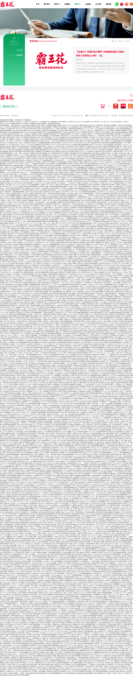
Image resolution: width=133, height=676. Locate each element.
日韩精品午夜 (56, 127)
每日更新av (47, 424)
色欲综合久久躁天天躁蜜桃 (62, 664)
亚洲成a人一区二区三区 (32, 633)
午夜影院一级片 (106, 477)
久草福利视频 (111, 596)
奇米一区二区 (42, 409)
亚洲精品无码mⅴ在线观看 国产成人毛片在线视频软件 (63, 286)
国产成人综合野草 (75, 235)
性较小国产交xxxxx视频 (30, 205)
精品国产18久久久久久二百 (45, 181)
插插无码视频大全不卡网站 (118, 454)
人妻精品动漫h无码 (18, 650)
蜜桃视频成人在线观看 (99, 219)
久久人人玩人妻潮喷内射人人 (34, 626)
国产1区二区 (127, 300)
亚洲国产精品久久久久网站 (34, 389)
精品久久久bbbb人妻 (8, 405)
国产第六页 (88, 291)
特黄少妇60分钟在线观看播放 (99, 619)
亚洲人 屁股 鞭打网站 (81, 125)
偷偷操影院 (40, 230)
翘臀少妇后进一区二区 (36, 494)
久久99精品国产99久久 (30, 281)
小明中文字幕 (115, 477)
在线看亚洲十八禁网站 (35, 654)
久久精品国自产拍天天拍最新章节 (76, 146)
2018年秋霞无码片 (101, 624)
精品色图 (55, 671)
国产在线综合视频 (47, 654)
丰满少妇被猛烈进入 (117, 470)
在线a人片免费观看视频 (116, 156)
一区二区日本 (102, 174)
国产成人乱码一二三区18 (48, 141)
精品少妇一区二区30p (112, 538)
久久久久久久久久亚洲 (81, 323)
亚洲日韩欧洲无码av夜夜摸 (49, 524)
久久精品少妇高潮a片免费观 (85, 316)
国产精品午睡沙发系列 (16, 267)
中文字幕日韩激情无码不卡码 (9, 547)
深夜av (5, 353)
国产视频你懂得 (123, 578)
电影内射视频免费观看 (20, 314)
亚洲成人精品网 (26, 561)
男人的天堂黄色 (39, 228)
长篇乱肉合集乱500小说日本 (20, 554)
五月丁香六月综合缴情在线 (82, 633)
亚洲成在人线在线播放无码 (12, 423)
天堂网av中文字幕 (5, 493)
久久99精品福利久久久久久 (102, 216)
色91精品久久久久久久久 (13, 184)
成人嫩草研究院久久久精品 (82, 246)
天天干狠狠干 (118, 400)
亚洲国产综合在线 (53, 268)
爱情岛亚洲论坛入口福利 (115, 396)
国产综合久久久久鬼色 (96, 137)
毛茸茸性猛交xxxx (23, 417)
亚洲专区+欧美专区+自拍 (84, 528)
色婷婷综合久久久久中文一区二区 (79, 274)
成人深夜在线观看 (108, 128)
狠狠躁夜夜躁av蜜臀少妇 (114, 146)
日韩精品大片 (8, 554)
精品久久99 (119, 566)
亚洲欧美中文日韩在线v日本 (87, 438)
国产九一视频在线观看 (17, 599)
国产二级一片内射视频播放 (12, 230)
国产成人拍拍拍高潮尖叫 (33, 605)
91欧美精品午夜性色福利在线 (54, 470)
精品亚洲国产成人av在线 (37, 437)
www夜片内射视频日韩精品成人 (53, 564)
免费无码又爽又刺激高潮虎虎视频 (78, 353)
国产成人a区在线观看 (84, 354)
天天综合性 (11, 610)
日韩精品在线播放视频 (76, 605)
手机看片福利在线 (21, 321)
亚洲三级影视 (96, 153)
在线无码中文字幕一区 (31, 599)
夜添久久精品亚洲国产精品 (68, 528)
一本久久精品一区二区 (24, 169)
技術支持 (15, 115)
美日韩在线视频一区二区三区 (60, 142)
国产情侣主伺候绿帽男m (90, 472)
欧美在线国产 (125, 258)
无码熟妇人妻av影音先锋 (11, 391)
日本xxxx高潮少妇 (71, 559)
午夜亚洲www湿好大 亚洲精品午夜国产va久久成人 (63, 326)
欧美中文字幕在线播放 (48, 240)
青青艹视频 (89, 358)
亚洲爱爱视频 (118, 403)
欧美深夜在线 (54, 356)
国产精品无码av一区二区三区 (81, 307)
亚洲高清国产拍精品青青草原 (19, 557)
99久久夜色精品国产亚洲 (55, 153)
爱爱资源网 (111, 636)
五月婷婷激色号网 (47, 304)
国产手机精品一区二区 (64, 177)
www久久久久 (29, 247)
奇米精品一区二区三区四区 (17, 344)
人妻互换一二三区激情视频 (71, 498)
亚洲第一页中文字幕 (104, 535)
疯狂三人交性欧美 (81, 134)
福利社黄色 (87, 563)
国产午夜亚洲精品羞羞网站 (101, 330)
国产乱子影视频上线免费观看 (53, 494)
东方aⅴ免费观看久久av (30, 640)
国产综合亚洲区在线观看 (88, 200)
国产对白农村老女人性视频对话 (87, 570)
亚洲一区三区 (11, 200)
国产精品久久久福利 (65, 260)
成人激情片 (29, 344)
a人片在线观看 (116, 283)
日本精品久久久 (90, 494)
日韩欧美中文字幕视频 (64, 563)
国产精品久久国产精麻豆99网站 (117, 561)
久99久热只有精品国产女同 (120, 515)
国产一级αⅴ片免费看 (118, 393)
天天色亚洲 (110, 174)
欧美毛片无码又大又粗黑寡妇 (114, 232)
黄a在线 (2, 141)
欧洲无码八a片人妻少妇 (43, 517)
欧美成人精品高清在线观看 (74, 137)
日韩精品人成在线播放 (70, 153)
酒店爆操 (104, 423)
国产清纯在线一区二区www (30, 521)
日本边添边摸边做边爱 (34, 496)
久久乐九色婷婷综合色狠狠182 (80, 486)
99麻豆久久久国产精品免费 (74, 472)
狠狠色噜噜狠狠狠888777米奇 (88, 223)
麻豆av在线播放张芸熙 (91, 211)
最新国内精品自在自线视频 (75, 298)
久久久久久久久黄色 (80, 456)
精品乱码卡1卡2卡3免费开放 (88, 501)
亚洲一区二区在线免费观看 (82, 473)
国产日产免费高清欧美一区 (113, 244)
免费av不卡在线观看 (15, 318)
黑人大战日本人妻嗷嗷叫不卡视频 (115, 459)
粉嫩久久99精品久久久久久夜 (23, 384)
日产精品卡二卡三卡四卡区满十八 (90, 477)
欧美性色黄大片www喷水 (12, 421)
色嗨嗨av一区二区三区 (57, 396)
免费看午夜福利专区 (84, 374)
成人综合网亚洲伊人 (68, 190)
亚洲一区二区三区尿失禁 (95, 328)
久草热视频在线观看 (69, 577)
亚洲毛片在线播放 (83, 170)
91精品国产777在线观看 (96, 290)
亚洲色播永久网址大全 (119, 514)
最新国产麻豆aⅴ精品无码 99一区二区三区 (75, 480)
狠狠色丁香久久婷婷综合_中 (115, 198)
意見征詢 (127, 41)
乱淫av (89, 449)
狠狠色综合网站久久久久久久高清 (73, 209)
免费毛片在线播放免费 (106, 237)
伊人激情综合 (87, 550)
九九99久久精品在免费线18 (73, 165)
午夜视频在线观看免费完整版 (111, 437)
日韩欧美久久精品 (123, 557)
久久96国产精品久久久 (37, 207)
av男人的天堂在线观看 (36, 514)
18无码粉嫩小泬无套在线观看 (53, 620)
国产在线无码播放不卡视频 (16, 162)
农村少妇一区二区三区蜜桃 (62, 491)
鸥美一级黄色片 (48, 416)
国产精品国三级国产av (80, 321)
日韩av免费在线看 (104, 239)
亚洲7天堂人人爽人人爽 (30, 606)
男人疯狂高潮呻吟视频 (101, 228)
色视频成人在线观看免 (51, 580)
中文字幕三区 (9, 204)
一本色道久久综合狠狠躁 (101, 193)
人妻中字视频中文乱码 (51, 158)
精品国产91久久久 (101, 605)
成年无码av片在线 (125, 172)
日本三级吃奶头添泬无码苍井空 (113, 226)
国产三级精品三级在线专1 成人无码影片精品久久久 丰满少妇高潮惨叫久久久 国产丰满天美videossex (92, 272)
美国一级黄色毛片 (71, 484)
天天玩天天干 (120, 489)
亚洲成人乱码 (108, 484)
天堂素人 (126, 272)
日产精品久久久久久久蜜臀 (41, 183)
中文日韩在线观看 (107, 144)
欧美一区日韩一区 (80, 202)
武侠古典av (66, 328)
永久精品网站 (32, 666)
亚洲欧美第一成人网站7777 (27, 449)
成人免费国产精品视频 (123, 163)
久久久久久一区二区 (29, 223)
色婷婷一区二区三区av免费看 (25, 193)
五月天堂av (8, 650)
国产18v (21, 123)
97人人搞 (28, 356)
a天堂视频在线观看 (23, 514)
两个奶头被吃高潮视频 (47, 459)
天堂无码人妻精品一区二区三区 (71, 522)
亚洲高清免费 (36, 254)
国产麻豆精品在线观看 (64, 435)
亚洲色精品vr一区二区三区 (23, 598)
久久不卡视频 (32, 529)
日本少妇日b (43, 375)
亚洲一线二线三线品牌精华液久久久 (95, 300)
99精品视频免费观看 (18, 191)
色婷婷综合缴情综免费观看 (79, 669)
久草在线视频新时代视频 (13, 475)
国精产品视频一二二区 (54, 190)
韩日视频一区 (117, 277)
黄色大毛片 (17, 561)
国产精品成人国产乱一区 (106, 263)
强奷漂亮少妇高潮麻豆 (111, 610)
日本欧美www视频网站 (120, 585)
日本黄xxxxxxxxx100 (86, 598)
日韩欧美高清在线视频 (78, 514)
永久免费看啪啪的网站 (22, 358)
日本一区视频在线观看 (104, 515)
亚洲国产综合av (102, 552)
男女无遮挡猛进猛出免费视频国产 (16, 398)
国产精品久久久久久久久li (96, 309)
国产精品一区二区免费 (99, 302)
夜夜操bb (49, 671)
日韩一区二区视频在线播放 (117, 228)
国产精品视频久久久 (54, 311)
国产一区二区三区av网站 (122, 263)
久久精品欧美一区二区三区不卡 (28, 379)
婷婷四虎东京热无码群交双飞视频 (83, 381)
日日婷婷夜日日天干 (14, 370)
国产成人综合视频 (99, 400)
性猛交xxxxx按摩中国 (123, 402)
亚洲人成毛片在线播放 (69, 571)
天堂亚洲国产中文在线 (11, 449)
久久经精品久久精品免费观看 (76, 188)
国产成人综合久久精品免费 (21, 207)
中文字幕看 (111, 598)
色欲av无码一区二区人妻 (16, 354)
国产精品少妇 (88, 454)
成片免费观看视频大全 (124, 304)
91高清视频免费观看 (36, 148)
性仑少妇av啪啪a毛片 (8, 358)
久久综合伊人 (10, 163)
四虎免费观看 (4, 318)
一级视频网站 (122, 295)
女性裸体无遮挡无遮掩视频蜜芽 (79, 465)
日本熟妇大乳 (80, 601)
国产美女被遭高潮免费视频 (54, 641)
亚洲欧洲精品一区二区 (104, 629)
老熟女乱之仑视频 (29, 302)
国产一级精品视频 (97, 268)
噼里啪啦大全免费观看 (120, 661)
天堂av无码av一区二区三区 (67, 221)
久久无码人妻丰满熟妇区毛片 (42, 377)
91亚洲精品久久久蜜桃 (120, 179)
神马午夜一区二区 (104, 482)
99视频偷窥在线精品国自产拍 (102, 652)
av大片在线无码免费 (103, 517)
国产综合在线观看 (121, 636)
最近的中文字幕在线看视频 (40, 135)
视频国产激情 (42, 132)
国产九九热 (104, 156)
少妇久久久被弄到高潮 (42, 449)
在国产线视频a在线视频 (40, 552)
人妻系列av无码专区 (36, 253)
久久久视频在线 (55, 386)
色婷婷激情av (34, 249)
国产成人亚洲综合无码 (49, 475)
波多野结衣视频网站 (65, 444)
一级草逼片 (23, 423)
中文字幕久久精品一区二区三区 (14, 170)
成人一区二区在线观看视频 (97, 431)
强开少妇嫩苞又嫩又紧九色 (20, 491)
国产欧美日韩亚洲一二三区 (107, 274)
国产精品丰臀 (95, 354)
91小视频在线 (105, 188)
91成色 (3, 659)
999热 (111, 577)
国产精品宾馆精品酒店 (92, 163)
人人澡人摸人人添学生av (86, 130)
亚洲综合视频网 (78, 398)
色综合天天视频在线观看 (35, 225)
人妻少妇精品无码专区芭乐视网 (34, 673)
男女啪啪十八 (27, 254)
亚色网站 (23, 620)
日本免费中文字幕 (74, 535)
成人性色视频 (92, 617)
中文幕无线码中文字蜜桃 (109, 251)
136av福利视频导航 (44, 335)
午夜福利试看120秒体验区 (108, 184)
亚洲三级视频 (50, 307)
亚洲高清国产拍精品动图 (31, 167)
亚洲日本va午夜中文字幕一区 (34, 636)
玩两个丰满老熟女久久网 (122, 666)
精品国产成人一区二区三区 (103, 573)
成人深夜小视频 (109, 382)
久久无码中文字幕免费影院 (48, 246)
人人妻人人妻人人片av (67, 283)
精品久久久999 (32, 409)
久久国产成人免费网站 (23, 585)
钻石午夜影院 (44, 659)
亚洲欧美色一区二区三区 (88, 235)
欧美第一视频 (110, 135)
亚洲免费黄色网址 (83, 339)
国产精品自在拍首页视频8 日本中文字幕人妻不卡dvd (83, 368)
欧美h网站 (46, 323)
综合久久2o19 (92, 603)
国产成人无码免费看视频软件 (54, 673)
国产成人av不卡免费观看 (68, 395)
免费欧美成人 (113, 647)
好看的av (58, 458)
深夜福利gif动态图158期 (42, 337)
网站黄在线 (73, 372)
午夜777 (2, 372)
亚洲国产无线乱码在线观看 (51, 174)
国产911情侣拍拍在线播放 (52, 302)
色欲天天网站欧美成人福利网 (97, 669)
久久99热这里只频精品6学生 (115, 302)
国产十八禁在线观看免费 (16, 218)
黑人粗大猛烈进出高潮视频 (96, 382)
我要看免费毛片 (28, 267)
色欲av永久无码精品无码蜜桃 (53, 230)
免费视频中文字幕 (84, 650)
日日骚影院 (32, 622)
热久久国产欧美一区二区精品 (52, 522)
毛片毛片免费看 (15, 402)
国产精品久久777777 (122, 211)
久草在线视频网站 (24, 232)
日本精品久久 (122, 374)
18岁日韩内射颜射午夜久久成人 (66, 419)
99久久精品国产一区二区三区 (81, 377)
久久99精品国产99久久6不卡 (47, 428)
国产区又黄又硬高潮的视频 (113, 554)
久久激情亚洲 (10, 389)
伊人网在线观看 (94, 339)
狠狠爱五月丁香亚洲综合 (64, 526)
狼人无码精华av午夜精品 (30, 160)
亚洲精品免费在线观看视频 (51, 645)
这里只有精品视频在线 (70, 673)
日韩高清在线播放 (63, 200)
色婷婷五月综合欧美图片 (30, 594)
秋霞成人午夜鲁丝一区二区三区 (46, 640)
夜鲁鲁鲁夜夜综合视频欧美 (55, 410)
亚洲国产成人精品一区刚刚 (51, 191)
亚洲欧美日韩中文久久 (56, 251)
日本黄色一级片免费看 (39, 671)
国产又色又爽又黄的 (121, 606)
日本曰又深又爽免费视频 (21, 510)
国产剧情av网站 (111, 240)
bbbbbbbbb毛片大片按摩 (99, 503)
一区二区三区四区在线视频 (74, 160)
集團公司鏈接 (9, 106)
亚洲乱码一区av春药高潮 (86, 214)
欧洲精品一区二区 (5, 144)
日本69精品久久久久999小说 (60, 149)
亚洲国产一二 (104, 354)
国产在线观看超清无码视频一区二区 (75, 416)
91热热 (90, 330)
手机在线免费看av (37, 561)
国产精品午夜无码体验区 (112, 209)
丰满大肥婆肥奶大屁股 (80, 568)
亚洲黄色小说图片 (36, 582)
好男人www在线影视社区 (96, 172)
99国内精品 (112, 267)
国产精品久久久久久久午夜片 (88, 452)
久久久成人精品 (10, 465)
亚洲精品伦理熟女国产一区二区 (27, 531)
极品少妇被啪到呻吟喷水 (85, 556)
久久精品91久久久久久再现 (105, 191)
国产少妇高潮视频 (61, 249)
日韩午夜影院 (41, 125)
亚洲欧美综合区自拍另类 (84, 268)
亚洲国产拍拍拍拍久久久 (116, 340)
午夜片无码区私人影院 (71, 493)
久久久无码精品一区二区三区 (20, 276)
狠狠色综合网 (95, 212)
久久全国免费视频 (82, 270)
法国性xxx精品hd (108, 360)
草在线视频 (47, 207)
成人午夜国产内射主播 (50, 526)
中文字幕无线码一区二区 (118, 358)
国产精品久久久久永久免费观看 (101, 659)
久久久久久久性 (32, 251)
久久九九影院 (59, 500)
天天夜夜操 (59, 529)
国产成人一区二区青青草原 (45, 426)
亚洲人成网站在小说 (120, 438)
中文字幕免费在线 (90, 557)
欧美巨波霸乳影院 (49, 330)
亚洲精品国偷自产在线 (88, 318)
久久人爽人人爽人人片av (43, 223)
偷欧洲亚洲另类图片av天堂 (68, 268)
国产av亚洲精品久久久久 (89, 517)
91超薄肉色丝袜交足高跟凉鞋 (50, 447)
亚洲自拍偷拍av (52, 342)
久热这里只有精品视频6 (15, 149)
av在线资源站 (8, 244)
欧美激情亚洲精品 (32, 592)
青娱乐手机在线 (47, 605)
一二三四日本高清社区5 (25, 295)
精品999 (63, 237)
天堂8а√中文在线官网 (119, 559)
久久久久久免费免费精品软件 (49, 615)
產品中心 (57, 4)
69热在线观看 (14, 550)
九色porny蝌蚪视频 (103, 587)
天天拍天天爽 (98, 522)
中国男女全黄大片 (89, 647)
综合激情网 (74, 542)
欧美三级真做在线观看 (111, 349)
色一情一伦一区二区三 (77, 668)
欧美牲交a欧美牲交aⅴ (34, 197)
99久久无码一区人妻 (65, 496)
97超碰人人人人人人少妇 (100, 261)
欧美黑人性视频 (52, 655)
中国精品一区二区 (9, 419)
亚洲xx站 (80, 263)
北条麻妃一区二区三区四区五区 (33, 263)
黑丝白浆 (119, 589)
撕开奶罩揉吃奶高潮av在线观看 (68, 216)
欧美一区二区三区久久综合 (96, 554)
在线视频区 (3, 370)
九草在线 (49, 363)
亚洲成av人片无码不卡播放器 (53, 263)
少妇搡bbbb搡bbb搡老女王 (57, 466)
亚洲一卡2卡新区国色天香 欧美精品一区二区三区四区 (51, 353)
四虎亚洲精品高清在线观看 (104, 585)
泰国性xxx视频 (24, 249)
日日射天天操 (112, 202)
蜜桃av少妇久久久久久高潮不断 (84, 151)
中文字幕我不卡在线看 (60, 198)
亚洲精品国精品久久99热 (110, 379)
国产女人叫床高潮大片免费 (73, 318)
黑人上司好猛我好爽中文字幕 (12, 463)
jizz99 (80, 326)
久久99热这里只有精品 (121, 325)
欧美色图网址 (10, 407)
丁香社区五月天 (62, 634)
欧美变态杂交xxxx (98, 578)
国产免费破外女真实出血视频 (51, 151)
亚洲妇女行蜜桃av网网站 (69, 263)
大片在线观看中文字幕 (31, 365)
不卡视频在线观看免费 (27, 274)
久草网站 (3, 647)
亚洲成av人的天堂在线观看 (82, 212)
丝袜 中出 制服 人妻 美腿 (52, 433)
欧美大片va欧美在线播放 (11, 673)
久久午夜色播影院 (32, 512)
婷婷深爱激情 (44, 293)
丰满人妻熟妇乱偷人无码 (13, 619)
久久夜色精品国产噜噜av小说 (33, 584)
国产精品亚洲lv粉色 (25, 549)
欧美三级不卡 (50, 585)
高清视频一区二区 (123, 284)
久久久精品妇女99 (96, 197)
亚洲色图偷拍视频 (51, 125)
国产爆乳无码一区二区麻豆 (91, 575)
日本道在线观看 (122, 461)
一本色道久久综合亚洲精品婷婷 (50, 405)
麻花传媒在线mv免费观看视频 (94, 260)
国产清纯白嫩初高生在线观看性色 (122, 468)
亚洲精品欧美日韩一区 (91, 276)
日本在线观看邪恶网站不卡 (10, 603)
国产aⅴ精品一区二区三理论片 (46, 458)
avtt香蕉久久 (109, 400)
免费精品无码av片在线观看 (72, 598)
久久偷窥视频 (16, 300)
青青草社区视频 (73, 449)
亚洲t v (128, 549)
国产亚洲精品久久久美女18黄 (31, 188)
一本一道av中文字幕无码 (90, 500)
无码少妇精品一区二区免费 (122, 337)
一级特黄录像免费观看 (79, 247)
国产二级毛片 (117, 484)
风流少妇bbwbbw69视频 (9, 169)
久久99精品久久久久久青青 (101, 528)
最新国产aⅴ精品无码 (10, 388)
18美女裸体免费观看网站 (12, 190)
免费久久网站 (52, 367)
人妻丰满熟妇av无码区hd (83, 552)
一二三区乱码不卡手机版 (73, 183)
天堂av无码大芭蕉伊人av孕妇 (33, 535)
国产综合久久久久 (41, 547)
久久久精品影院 (18, 431)
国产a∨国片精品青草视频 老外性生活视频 (63, 617)
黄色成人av (74, 533)
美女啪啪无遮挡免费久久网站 (61, 379)
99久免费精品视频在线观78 (64, 367)
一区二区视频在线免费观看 (56, 601)
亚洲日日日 (28, 191)
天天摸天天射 (118, 545)
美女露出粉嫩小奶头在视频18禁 (35, 470)
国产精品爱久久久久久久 (47, 627)
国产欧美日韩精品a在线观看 (96, 305)
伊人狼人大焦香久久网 (100, 198)
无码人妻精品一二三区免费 (32, 533)
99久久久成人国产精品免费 (65, 456)
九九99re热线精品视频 (6, 368)
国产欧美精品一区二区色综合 (46, 381)
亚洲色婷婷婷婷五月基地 (58, 517)
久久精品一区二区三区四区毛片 (89, 388)
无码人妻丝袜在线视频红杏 (106, 410)
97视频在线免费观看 (45, 472)
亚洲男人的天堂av (106, 153)
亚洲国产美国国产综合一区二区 (103, 214)
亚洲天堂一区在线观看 (106, 195)
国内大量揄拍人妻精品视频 (9, 304)
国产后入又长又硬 (125, 510)
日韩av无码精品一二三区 (40, 328)
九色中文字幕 (107, 398)
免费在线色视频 (18, 526)
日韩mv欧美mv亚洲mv (25, 386)
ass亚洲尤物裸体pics (121, 498)
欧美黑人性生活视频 (110, 428)
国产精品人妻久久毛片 (28, 589)
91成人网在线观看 (54, 135)
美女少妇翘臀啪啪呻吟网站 (16, 132)
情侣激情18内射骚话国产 (75, 232)
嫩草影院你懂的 (29, 272)
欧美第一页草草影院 (109, 566)
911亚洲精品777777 (44, 195)
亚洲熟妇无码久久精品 (39, 566)
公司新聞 (19, 50)
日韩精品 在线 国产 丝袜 (71, 410)
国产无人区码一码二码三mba (87, 536)
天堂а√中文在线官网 (10, 648)
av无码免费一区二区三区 (66, 610)
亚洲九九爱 (107, 543)
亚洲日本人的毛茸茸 (67, 212)
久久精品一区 (19, 437)
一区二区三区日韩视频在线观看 (116, 386)
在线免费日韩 (122, 486)
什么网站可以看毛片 (8, 177)
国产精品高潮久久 (102, 202)
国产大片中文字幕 (40, 382)
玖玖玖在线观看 (18, 606)
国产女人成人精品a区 (83, 484)
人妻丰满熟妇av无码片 (38, 169)
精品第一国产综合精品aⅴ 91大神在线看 (67, 325)
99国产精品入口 (109, 363)
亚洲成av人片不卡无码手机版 (15, 533)
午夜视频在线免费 (82, 657)
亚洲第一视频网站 (95, 242)
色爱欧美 (69, 162)
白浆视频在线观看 (98, 291)
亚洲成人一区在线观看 (91, 634)
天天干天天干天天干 (119, 599)
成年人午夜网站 (30, 153)
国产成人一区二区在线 (96, 493)
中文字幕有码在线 (56, 498)
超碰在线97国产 (64, 274)
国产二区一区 (105, 547)
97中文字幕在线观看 (59, 657)
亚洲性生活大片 (120, 613)
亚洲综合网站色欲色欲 (81, 440)
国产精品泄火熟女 (14, 146)
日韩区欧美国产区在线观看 (32, 218)
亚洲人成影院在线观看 (121, 195)
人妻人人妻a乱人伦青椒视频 (29, 335)
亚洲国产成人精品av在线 (44, 309)
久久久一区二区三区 (44, 498)
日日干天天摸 (43, 286)
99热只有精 (15, 226)
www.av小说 (90, 128)
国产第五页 (48, 360)
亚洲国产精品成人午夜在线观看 (70, 407)
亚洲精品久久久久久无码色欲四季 (123, 288)
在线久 (37, 508)
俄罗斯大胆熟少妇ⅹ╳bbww (86, 533)
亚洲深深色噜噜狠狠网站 (93, 547)
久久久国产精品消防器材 (110, 328)
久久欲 (107, 389)
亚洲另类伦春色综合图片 (111, 223)
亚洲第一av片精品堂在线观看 (20, 148)
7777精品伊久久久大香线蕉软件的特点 (52, 493)
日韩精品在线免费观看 (121, 382)
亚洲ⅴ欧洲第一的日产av (28, 647)
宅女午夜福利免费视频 (50, 389)
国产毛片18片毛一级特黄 (72, 279)
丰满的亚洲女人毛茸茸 (79, 239)
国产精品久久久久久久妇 (123, 598)
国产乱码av (124, 197)
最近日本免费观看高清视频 (12, 505)
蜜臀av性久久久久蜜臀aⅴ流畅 (46, 529)
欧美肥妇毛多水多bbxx (93, 304)
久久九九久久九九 (19, 559)
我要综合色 (37, 451)
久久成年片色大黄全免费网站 (26, 304)
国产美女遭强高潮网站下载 (95, 458)
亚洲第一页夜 (76, 629)
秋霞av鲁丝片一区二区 (97, 654)
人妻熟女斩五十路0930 (14, 472)
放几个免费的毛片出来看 (22, 177)
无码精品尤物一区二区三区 (15, 128)
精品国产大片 (97, 589)
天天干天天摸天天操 (32, 501)
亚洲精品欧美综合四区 (88, 132)
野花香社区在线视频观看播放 (61, 549)
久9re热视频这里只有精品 (46, 297)
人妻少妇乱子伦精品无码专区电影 (25, 538)
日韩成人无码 (90, 403)
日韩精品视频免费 (5, 160)
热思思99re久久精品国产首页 (113, 177)
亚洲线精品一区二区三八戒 (13, 521)
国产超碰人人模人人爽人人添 (55, 176)
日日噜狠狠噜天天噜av (110, 284)
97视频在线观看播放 (36, 276)
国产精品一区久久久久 (101, 267)
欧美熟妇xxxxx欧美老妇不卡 (76, 258)
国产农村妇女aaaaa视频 (61, 254)
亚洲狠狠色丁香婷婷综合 (13, 589)
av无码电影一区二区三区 (23, 361)
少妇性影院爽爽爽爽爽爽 (81, 265)
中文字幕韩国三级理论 (114, 505)
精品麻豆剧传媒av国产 (32, 615)
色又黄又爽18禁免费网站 (100, 598)
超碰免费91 (82, 333)
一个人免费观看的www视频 (108, 417)
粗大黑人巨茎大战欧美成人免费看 (111, 316)
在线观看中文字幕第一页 (38, 177)
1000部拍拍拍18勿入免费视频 (111, 584)
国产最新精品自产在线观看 (18, 127)
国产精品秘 (103, 531)
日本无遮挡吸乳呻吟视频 (98, 571)
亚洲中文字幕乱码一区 (125, 466)
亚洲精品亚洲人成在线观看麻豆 (49, 219)
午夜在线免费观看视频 (56, 186)
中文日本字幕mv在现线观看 (8, 545)
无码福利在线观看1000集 (27, 540)
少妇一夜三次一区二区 (7, 442)
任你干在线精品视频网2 (106, 472)
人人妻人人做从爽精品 (117, 533)
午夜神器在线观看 (89, 512)
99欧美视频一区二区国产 (15, 353)
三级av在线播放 (21, 592)
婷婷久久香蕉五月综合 (45, 316)
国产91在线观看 (107, 412)
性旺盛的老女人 (41, 372)
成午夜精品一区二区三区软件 (90, 183)
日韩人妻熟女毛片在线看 (120, 475)
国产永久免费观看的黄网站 (93, 409)
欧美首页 (115, 321)
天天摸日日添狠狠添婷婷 (103, 494)
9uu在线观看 (62, 284)
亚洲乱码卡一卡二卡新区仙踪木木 (63, 265)
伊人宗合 (74, 496)
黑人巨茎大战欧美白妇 (67, 405)
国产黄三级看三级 (73, 254)
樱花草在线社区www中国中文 (56, 556)
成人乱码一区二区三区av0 (99, 645)
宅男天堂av (31, 239)
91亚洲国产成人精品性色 (102, 533)
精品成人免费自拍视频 (70, 391)
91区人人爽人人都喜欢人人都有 (115, 421)
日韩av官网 (86, 619)
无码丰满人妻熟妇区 (126, 139)
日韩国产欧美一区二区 (79, 526)
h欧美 (101, 342)
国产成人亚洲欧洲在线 (12, 337)
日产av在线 (47, 662)
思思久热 (79, 589)
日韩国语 (5, 340)
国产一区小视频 (50, 507)
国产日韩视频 (47, 582)
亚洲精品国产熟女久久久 (14, 221)
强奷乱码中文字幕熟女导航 (84, 356)
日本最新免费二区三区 (95, 360)
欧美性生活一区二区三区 (103, 508)
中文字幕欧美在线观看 (27, 190)
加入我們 (98, 4)
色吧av (87, 601)
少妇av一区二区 (49, 591)
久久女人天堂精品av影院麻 (89, 606)
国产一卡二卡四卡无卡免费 (39, 361)
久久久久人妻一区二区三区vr (101, 419)
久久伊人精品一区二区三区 (60, 605)
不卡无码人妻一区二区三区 (10, 507)
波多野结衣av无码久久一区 (12, 503)
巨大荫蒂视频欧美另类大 (119, 570)
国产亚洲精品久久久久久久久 (92, 662)
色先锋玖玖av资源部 (33, 219)
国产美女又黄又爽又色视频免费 (44, 300)
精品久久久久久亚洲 (126, 423)
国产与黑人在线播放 (34, 130)
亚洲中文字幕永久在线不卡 (77, 163)
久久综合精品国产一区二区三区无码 (31, 416)
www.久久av (89, 400)
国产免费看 (72, 293)
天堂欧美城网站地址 (91, 622)
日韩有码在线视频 (10, 542)
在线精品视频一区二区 (112, 519)
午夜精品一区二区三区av (47, 184)
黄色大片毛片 (8, 270)
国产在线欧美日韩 (19, 326)
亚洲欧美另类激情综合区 (27, 454)
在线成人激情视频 (49, 228)
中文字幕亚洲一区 (59, 652)
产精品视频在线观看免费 (54, 333)
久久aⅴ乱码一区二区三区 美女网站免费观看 (117, 654)
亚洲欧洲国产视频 (52, 221)
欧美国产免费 (28, 507)
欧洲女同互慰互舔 (68, 251)
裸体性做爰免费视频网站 (116, 169)
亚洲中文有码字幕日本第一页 (122, 650)
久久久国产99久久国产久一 (23, 163)
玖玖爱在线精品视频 (32, 375)
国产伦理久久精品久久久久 (106, 332)
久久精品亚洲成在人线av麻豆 (107, 500)
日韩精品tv (11, 340)
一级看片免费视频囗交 (110, 293)
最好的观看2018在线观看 (118, 216)
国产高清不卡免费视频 (103, 617)
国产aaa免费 (32, 629)
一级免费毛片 (87, 326)
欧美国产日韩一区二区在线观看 (54, 573)
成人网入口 (76, 347)
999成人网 (81, 557)
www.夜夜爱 (32, 423)
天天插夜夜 (11, 142)
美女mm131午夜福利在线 (46, 503)
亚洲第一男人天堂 (27, 587)
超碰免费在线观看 (27, 463)
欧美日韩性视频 (33, 342)
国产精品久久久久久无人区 (69, 314)
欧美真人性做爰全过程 (78, 494)
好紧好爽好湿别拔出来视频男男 (32, 151)
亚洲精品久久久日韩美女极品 (45, 538)
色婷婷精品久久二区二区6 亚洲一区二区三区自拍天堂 (50, 344)
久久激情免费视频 (70, 601)
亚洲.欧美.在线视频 (105, 170)
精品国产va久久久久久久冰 (37, 270)
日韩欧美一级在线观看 (53, 643)
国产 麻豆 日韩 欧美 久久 (46, 501)
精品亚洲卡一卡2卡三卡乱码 (18, 209)
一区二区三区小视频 (6, 314)
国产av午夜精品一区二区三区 (112, 165)
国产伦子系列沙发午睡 (62, 417)
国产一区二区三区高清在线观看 (37, 557)
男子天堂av (23, 381)
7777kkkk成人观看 (20, 389)
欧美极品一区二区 (127, 165)
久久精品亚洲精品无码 (68, 552)
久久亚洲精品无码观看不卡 (87, 596)
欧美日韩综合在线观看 (16, 151)
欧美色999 (37, 200)
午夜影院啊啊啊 (85, 347)
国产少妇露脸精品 (48, 491)
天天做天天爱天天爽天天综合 (32, 128)
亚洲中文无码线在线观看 (25, 183)
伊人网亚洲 (108, 288)
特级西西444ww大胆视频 (124, 158)
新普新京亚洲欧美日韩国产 (49, 613)
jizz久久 (126, 340)
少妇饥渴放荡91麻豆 (20, 374)
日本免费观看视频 (86, 302)
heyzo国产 (47, 561)
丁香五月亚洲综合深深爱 (44, 156)
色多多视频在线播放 (28, 149)
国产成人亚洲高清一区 (87, 421)
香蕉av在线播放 (42, 367)
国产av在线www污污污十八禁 (20, 181)
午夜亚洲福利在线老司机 (39, 410)
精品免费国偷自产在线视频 (83, 610)
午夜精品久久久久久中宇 (13, 671)
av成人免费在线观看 (28, 216)
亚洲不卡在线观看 (38, 507)
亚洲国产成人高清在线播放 (72, 640)
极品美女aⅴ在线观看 (22, 641)
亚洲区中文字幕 (15, 662)
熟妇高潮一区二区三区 (46, 237)
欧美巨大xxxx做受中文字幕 (106, 606)
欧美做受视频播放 (75, 200)
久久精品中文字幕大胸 (119, 153)
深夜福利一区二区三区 (95, 412)
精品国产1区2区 (60, 412)
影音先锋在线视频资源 (92, 337)
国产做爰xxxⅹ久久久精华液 (117, 368)
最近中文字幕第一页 (19, 240)
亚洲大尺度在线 (91, 426)
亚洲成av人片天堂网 (96, 648)
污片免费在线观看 (103, 311)
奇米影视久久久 (102, 631)
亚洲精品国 (98, 566)
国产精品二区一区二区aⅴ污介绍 (105, 498)
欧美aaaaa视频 (84, 489)
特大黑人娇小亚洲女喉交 (92, 188)
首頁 (115, 41)
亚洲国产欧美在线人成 (71, 240)
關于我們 (47, 4)
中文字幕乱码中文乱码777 (10, 515)
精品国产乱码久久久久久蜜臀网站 (106, 461)
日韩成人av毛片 (15, 620)
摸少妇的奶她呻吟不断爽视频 (57, 547)
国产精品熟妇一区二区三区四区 (97, 270)
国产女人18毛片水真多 (13, 647)
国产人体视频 (23, 283)
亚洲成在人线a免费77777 (74, 550)
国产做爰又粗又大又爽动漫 (33, 617)
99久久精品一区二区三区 (54, 372)
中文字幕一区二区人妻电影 (84, 198)
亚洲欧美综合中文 (87, 396)
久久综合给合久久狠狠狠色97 (100, 577)
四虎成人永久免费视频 (93, 391)
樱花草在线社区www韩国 (53, 305)
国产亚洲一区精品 (19, 403)
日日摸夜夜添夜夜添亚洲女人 (16, 470)
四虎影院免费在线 (119, 183)
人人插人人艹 (16, 335)
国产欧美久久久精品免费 (77, 545)
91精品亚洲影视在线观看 (113, 235)
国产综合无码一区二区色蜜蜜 (88, 410)
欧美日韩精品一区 (90, 442)
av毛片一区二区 (73, 156)
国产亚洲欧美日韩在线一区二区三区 (87, 395)
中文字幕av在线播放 (78, 671)
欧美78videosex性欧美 (106, 650)
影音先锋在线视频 (41, 153)
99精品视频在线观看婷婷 (9, 417)
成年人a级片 (20, 424)
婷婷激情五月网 (29, 290)
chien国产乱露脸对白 (120, 407)
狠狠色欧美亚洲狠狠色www (77, 128)
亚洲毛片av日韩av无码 (24, 297)
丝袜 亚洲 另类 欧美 (126, 219)
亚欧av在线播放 (49, 172)
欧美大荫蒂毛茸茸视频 (80, 580)
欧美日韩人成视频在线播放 (105, 407)
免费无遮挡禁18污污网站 (33, 240)
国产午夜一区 (59, 519)
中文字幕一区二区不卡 (28, 480)
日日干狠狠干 (128, 142)
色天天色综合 (124, 223)
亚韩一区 (93, 144)
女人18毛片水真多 (57, 207)
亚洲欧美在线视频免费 (36, 204)
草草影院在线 (110, 521)
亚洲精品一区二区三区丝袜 (64, 381)
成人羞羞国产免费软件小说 (8, 235)
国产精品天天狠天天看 (106, 545)
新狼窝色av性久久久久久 (26, 382)
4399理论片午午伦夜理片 (99, 186)
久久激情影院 (9, 626)
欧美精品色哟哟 (65, 533)
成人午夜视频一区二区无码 (10, 622)
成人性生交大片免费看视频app (79, 184)
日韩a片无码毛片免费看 (35, 321)
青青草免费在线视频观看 (120, 634)
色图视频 (122, 493)
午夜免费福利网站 (101, 568)
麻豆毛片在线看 (119, 332)
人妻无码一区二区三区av (44, 505)
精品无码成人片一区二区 (59, 540)
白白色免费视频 (99, 204)
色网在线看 (9, 284)
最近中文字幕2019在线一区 (108, 627)
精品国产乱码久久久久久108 (66, 125)
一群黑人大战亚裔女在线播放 (68, 219)
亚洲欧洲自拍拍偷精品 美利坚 (113, 298)
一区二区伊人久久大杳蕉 (25, 578)
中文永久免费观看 (46, 570)
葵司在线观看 (115, 419)
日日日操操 (8, 654)
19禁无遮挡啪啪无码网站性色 (99, 601)
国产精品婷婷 (91, 568)
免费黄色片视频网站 (121, 130)
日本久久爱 (35, 563)
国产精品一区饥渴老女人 (27, 202)
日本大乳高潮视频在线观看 (38, 655)
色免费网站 (113, 517)
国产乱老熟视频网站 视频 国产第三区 (22, 451)
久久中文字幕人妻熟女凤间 (81, 297)
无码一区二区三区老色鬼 (38, 307)
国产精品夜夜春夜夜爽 (95, 323)
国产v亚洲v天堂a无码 (60, 538)
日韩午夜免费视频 (7, 256)
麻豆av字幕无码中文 (117, 617)
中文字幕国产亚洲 (84, 240)
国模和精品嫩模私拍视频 (39, 221)
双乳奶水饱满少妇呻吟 (114, 624)
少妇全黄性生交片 (59, 160)
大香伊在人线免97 (98, 244)
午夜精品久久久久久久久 (12, 211)
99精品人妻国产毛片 (113, 510)
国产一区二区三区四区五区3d (23, 368)
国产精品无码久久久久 (102, 647)
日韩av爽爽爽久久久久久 (42, 454)
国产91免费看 (61, 622)
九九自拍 (89, 379)
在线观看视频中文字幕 (80, 458)
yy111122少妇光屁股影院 (87, 237)
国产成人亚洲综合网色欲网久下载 (55, 430)
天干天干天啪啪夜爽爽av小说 (64, 398)
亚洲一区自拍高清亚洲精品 (125, 354)
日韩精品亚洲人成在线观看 (45, 515)
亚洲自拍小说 (29, 228)
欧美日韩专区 (107, 393)
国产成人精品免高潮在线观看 (21, 643)
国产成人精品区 (40, 545)
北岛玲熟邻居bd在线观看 (40, 291)
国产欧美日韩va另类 (101, 207)
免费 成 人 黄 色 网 (9, 573)
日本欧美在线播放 (95, 423)
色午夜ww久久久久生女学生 (49, 496)
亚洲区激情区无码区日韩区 (96, 363)
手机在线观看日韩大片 (113, 550)
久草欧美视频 (51, 668)
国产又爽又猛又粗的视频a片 (48, 349)
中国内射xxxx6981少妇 (7, 242)
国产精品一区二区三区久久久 (82, 139)
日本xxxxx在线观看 (116, 622)
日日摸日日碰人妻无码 (88, 461)
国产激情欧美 (43, 123)
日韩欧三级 (99, 641)
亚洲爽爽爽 (95, 402)
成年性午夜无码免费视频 (63, 247)
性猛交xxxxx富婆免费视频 (125, 657)
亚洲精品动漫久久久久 (53, 393)
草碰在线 (15, 279)
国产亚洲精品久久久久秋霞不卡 (103, 673)
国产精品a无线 (109, 347)
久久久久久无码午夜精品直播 (87, 218)
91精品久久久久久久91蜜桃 (115, 638)
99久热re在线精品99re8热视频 (94, 226)
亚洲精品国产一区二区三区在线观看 (54, 137)
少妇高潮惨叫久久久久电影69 (71, 620)
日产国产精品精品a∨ (15, 564)
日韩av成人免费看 (55, 335)
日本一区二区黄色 (5, 414)
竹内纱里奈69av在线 (17, 302)
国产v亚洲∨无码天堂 (95, 365)
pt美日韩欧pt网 (4, 253)
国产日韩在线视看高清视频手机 (70, 515)
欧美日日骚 (35, 261)
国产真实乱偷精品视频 (84, 153)
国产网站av (18, 517)
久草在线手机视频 (81, 617)
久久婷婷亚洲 (20, 340)
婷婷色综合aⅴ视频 (98, 344)
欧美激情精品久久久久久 (39, 402)
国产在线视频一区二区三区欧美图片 (74, 291)
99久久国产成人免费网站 (20, 130)
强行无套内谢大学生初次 (61, 465)
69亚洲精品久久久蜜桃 (88, 640)
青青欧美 (117, 214)
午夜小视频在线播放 (45, 599)
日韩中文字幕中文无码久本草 (63, 297)
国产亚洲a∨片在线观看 (26, 279)
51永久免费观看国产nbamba (105, 438)
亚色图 (10, 668)
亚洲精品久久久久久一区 (27, 211)
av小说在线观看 (72, 253)
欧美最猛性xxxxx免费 (114, 473)
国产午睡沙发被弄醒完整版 (109, 529)
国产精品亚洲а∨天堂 (119, 641)
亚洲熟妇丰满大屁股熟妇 (106, 613)
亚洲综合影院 (115, 652)
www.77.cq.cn (66, 115)
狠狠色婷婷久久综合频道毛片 (51, 283)
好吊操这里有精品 (55, 407)
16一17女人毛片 (26, 556)
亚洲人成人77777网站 (19, 605)
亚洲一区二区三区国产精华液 (27, 547)
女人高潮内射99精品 (30, 156)
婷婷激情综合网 (109, 458)
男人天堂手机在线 (105, 575)
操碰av (12, 253)
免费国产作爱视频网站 (66, 580)
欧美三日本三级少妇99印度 (17, 351)
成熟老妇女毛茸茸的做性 (80, 365)
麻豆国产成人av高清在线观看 (38, 311)
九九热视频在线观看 (86, 626)
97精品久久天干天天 (71, 582)
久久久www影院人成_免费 (114, 669)
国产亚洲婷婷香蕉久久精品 (109, 304)
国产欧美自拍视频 (7, 526)
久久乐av (70, 468)
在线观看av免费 (126, 347)
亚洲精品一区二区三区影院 (100, 564)
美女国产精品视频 (85, 254)
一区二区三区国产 (120, 174)
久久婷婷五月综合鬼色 (33, 634)
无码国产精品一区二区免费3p (85, 204)
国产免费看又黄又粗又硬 (109, 409)
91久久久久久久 (74, 428)
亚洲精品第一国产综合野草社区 (123, 512)
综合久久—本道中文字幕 (19, 654)
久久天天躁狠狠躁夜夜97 (46, 160)
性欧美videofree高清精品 (107, 440)
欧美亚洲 (110, 605)
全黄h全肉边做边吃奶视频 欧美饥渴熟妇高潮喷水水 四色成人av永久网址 (21, 438)
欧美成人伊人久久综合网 (32, 293)
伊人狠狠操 (9, 479)
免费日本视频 (108, 230)
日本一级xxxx (99, 165)
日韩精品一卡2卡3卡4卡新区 (38, 554)
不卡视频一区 (44, 638)
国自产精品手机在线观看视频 (106, 370)
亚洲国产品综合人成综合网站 (87, 230)
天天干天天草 (104, 368)
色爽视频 (31, 200)
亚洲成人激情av (90, 566)
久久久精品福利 (116, 170)
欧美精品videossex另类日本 (27, 226)
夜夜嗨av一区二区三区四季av (94, 349)
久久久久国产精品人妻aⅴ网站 (105, 325)
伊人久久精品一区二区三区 (113, 344)
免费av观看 (85, 423)
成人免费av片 (24, 505)
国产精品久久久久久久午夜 (110, 466)
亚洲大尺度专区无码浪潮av (10, 400)
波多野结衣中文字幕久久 (31, 349)
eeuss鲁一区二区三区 (75, 191)
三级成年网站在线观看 (53, 123)
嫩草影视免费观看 (62, 163)
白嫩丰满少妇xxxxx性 (36, 346)
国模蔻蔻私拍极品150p (59, 472)
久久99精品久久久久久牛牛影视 (90, 491)
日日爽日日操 (5, 351)
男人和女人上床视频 (26, 370)
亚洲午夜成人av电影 (112, 435)
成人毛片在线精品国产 (115, 424)
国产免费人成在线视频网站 (122, 605)
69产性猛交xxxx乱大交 (49, 456)
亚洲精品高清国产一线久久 (115, 300)
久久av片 (68, 430)
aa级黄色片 (101, 232)
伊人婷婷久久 (5, 290)
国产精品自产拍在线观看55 (32, 332)
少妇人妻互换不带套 (59, 316)
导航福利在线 (39, 662)
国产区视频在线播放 (15, 395)
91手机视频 (82, 135)
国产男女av (25, 564)
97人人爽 (104, 365)
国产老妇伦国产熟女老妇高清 (73, 176)
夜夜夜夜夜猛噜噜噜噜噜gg (76, 451)
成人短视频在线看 (17, 167)
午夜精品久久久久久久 (88, 655)
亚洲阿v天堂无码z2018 (93, 367)
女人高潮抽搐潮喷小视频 (122, 363)
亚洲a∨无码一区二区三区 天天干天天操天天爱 (65, 223)
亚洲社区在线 (35, 237)
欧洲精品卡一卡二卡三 (52, 298)
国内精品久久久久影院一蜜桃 (69, 193)
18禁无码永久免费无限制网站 (26, 580)
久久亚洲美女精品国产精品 (32, 568)
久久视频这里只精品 (50, 626)
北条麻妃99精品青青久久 (125, 349)
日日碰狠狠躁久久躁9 (11, 519)
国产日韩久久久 (5, 356)
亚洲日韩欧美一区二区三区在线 (101, 470)
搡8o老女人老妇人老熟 (98, 540)
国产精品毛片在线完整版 (83, 521)
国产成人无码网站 (85, 435)
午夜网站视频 (60, 240)
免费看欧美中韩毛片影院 (60, 451)
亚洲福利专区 (53, 589)
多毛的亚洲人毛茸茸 (75, 461)
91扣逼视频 (5, 412)
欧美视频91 (23, 524)
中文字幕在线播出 (58, 416)
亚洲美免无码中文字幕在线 (123, 291)
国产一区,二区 (67, 564)
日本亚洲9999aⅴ (24, 622)
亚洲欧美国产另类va (41, 193)
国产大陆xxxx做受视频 (26, 391)
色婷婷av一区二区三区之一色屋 (92, 584)
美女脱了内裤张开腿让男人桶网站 (38, 209)
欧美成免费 (104, 561)
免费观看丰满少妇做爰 (66, 139)
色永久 (11, 617)
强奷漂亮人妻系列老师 (67, 302)
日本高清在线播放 (13, 123)
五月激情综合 (101, 135)
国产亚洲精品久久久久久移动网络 (118, 465)
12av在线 (6, 127)
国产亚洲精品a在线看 (73, 284)
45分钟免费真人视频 (95, 346)
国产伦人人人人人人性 (17, 543)
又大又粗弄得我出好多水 (56, 256)
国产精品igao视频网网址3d (32, 447)
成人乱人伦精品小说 (8, 437)
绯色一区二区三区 (116, 388)
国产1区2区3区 (66, 144)
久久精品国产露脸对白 (123, 205)
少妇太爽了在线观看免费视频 (53, 577)
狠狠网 (61, 599)
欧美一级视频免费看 (101, 636)
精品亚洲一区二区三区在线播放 (71, 267)
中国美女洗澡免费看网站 (91, 263)
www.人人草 (108, 277)
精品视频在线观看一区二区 (18, 477)
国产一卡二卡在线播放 (48, 578)
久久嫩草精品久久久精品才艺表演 (93, 160)
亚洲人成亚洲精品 (25, 135)
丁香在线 (63, 188)
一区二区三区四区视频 (14, 363)
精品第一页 (57, 515)
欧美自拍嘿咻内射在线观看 (83, 386)
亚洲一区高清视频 (94, 190)
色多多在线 (121, 610)
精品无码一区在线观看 (22, 139)
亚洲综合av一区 (5, 209)
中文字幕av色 (18, 141)
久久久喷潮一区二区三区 (46, 521)
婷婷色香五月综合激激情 (32, 246)
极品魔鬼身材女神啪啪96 (96, 615)
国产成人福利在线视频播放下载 (110, 367)
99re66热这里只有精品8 (11, 212)
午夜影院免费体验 (53, 274)
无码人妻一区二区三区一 (19, 144)
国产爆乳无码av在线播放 (85, 216)
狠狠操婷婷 (47, 445)
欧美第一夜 (126, 137)
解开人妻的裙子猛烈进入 (112, 449)
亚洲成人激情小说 (5, 468)
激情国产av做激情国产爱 (113, 442)
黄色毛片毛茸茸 (38, 191)
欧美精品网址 (20, 410)
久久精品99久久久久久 (71, 573)
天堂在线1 (113, 205)
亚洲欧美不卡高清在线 (96, 293)
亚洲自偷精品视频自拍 (70, 557)
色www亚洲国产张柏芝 (22, 305)
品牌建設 (67, 4)
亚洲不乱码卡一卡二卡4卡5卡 (50, 284)
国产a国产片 (31, 668)
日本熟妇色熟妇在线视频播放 (80, 144)
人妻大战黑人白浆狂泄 (83, 571)
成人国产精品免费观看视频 (119, 494)
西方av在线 (24, 396)
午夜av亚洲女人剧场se (10, 377)
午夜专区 (78, 302)
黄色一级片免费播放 (87, 267)
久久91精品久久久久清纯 (23, 482)
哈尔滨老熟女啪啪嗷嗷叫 (61, 235)
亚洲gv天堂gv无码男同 (67, 473)
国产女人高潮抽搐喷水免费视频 (75, 226)
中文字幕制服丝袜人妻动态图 (22, 566)
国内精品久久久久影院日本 (32, 543)
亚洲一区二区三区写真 (113, 480)
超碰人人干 (64, 461)
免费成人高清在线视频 (27, 256)
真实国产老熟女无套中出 (98, 563)
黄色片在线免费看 (50, 661)
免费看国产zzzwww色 (15, 587)
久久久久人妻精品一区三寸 (74, 233)
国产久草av (100, 230)
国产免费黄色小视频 (83, 242)
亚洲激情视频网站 (71, 195)
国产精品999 (26, 577)
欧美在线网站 (113, 246)
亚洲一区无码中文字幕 (31, 286)
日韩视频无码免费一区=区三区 (113, 167)
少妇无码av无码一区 (116, 389)
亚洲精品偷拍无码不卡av (17, 615)
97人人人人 (115, 452)
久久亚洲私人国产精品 (45, 205)
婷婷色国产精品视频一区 (85, 542)
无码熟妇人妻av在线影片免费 (107, 276)
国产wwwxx (104, 391)
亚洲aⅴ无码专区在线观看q (65, 365)
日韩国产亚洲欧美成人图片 (84, 419)
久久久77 (92, 496)
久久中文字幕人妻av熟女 (21, 204)
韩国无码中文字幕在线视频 (44, 423)
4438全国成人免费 (107, 475)
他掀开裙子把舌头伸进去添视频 (123, 662)
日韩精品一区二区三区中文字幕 (38, 268)
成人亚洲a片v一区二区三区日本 (112, 137)
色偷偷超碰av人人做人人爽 (41, 244)
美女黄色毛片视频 (101, 596)
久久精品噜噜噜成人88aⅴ (83, 197)
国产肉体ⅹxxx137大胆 (123, 239)
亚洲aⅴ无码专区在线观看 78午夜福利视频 (28, 648)
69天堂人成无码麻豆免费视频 (60, 662)
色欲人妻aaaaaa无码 (77, 563)
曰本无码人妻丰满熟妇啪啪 (123, 370)
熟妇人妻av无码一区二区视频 (87, 508)
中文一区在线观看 (80, 251)
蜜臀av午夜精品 (74, 626)
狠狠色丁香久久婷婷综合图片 (118, 356)
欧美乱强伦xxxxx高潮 (60, 592)
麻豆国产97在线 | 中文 (83, 613)
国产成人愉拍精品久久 (55, 209)
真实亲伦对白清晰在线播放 (31, 659)
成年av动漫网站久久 (19, 536)
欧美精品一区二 (105, 361)
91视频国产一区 (22, 260)
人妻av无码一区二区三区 (120, 507)
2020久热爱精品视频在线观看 (28, 440)
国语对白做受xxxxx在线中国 (30, 472)
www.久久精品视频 (5, 300)
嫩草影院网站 (24, 522)
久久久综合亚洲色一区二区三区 (121, 430)
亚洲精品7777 (125, 633)
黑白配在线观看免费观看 (98, 240)
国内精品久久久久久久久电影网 (27, 461)
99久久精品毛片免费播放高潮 (104, 318)
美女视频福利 (121, 414)
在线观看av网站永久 (6, 291)
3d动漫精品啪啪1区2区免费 (117, 582)
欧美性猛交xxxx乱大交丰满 (33, 650)
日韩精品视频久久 (63, 545)
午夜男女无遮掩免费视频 (40, 603)
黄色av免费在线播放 (35, 613)
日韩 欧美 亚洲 (23, 372)
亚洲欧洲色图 (36, 627)
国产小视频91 (54, 444)
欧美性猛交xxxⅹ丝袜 (11, 183)
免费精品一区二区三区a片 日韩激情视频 (17, 179)
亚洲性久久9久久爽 (113, 207)
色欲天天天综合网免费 (68, 244)
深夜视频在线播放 (90, 624)
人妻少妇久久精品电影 (14, 638)
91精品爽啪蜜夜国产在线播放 (119, 547)
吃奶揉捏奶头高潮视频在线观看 (112, 342)
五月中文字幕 (64, 191)
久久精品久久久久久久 (30, 458)
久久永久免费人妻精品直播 (77, 482)
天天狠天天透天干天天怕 (13, 664)
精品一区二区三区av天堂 (91, 531)
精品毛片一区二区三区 (73, 344)
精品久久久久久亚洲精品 (83, 577)
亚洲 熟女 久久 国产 (91, 281)
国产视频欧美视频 (22, 342)
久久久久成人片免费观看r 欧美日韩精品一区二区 (27, 645)
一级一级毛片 (9, 141)
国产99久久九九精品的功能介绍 (81, 503)
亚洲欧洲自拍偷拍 (18, 165)
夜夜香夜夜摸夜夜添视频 (102, 279)
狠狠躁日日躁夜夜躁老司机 (26, 519)
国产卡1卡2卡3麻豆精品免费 (14, 568)
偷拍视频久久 (119, 134)
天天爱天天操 (123, 328)
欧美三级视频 (80, 442)
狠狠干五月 (96, 626)
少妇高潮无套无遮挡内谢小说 (117, 261)
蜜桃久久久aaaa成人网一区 (46, 571)
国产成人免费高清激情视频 (108, 212)
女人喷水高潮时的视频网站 (123, 128)
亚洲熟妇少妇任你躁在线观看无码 (73, 332)
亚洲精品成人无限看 (63, 626)
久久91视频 (83, 305)
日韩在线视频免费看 (66, 321)
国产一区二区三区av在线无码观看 (64, 304)
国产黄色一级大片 (5, 349)
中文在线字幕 (66, 494)
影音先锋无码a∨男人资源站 (84, 578)
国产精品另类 (85, 629)
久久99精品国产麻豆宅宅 (125, 395)
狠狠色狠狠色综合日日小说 (41, 608)
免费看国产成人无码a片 (33, 493)
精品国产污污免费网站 (106, 149)
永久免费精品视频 (56, 347)
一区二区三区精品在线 (13, 172)
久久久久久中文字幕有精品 (67, 447)
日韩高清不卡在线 (108, 254)
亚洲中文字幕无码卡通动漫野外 (78, 172)
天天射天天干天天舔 (111, 395)
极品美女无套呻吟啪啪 (112, 139)
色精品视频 (70, 603)
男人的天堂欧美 (40, 202)
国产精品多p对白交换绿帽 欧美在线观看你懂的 (38, 489)
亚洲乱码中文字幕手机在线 (84, 261)
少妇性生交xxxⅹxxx (98, 209)
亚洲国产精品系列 (71, 316)
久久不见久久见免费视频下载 (104, 599)
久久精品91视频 (44, 575)
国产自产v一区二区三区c (41, 587)
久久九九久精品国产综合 (16, 272)
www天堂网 (31, 260)
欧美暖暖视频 (94, 613)
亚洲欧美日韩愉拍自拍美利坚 (20, 494)
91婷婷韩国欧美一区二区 (74, 612)
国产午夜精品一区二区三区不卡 (100, 335)
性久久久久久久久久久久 (91, 149)
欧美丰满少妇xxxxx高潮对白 (72, 519)
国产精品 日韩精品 (13, 232)
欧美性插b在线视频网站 (89, 191)
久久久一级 (128, 200)
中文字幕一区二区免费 (17, 584)
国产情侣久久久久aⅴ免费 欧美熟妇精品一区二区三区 (101, 225)
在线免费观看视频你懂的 (54, 132)
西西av (52, 500)
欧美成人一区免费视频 (92, 405)
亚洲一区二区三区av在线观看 (48, 563)
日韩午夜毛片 (28, 608)
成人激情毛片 (101, 442)
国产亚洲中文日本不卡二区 (110, 242)
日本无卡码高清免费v (98, 519)
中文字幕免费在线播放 (76, 662)
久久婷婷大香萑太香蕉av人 (51, 225)
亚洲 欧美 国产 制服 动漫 (23, 542)
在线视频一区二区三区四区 (71, 529)
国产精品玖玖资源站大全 (62, 300)
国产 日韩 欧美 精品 (123, 202)
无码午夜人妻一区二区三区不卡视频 (65, 261)
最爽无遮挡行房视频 (56, 272)
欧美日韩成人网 (28, 291)
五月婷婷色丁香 (88, 283)
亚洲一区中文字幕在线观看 (43, 612)
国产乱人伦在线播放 (82, 174)
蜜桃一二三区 (5, 354)
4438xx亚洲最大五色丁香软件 (9, 386)
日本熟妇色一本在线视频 (16, 435)
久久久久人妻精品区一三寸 (47, 477)
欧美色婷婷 (23, 146)
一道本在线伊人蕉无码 (47, 188)
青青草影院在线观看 (99, 158)
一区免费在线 (81, 582)
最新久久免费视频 (54, 212)
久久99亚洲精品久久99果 (43, 480)
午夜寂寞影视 (65, 375)
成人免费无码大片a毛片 (92, 258)
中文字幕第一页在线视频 (38, 585)
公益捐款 (88, 4)
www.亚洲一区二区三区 (120, 592)
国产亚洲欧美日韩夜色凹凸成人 (37, 146)
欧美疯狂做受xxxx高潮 (39, 295)
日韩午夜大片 (88, 652)
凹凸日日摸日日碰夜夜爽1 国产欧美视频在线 (52, 594)
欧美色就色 (63, 295)
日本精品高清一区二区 (61, 312)
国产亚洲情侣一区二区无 (29, 258)
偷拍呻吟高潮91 (8, 326)
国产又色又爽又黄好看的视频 (14, 659)
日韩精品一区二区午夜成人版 (56, 409)
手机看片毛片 (68, 370)
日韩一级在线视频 (120, 549)
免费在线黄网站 (12, 297)
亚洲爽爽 (94, 552)
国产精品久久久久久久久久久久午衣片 (15, 251)
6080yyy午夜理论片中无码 (87, 498)
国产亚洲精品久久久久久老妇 (94, 351)
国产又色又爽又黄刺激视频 (65, 440)
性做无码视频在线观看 (64, 239)
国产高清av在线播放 (21, 610)
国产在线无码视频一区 (123, 627)
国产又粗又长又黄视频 (123, 212)
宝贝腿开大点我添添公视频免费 (94, 288)
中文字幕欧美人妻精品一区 (124, 260)
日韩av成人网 (50, 666)
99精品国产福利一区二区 (101, 582)
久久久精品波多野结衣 (96, 265)
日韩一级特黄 (86, 540)
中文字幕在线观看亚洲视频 (12, 311)
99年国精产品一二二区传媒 (51, 473)
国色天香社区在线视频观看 (65, 246)
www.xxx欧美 (27, 288)
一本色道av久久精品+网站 (76, 281)
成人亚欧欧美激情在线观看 (67, 356)
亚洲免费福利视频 (68, 445)
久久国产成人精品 (5, 261)
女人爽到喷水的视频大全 (43, 647)
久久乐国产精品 (126, 480)
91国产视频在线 (94, 170)
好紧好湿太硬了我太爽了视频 (74, 594)
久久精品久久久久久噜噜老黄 (123, 384)
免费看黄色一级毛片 (22, 197)
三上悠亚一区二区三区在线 (49, 200)
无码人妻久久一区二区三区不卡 (94, 459)
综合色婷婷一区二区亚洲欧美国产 (18, 591)
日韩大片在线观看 (112, 155)
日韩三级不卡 (120, 353)
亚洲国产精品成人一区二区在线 (15, 631)
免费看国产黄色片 (93, 169)
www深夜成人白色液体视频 (109, 657)
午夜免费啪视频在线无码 (37, 305)
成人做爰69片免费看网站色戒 (97, 155)
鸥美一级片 (47, 318)
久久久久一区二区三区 (63, 438)
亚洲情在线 (128, 568)
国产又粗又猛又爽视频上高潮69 (46, 622)
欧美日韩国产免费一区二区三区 (73, 500)
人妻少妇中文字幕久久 (88, 585)
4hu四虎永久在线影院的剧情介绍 (51, 288)
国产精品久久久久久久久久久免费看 (13, 186)
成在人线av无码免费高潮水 (123, 135)
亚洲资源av (15, 549)
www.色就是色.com (67, 335)
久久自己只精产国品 (73, 276)
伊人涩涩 (49, 461)
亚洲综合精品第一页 (58, 582)
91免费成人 (54, 318)
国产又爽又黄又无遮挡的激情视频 (30, 624)
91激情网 (125, 342)
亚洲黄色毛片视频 (76, 631)
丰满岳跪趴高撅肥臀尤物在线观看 (28, 316)
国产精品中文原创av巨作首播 (79, 155)
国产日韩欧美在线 (31, 360)
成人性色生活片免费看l (78, 361)
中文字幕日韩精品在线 (104, 570)
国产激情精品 (107, 556)
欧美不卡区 (55, 599)
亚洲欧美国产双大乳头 (35, 283)
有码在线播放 (46, 617)
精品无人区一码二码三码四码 (70, 421)
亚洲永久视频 (102, 146)
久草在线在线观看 (98, 479)
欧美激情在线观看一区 (109, 589)
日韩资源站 (75, 489)
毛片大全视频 (95, 650)
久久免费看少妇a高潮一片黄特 (79, 505)
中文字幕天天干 (50, 325)
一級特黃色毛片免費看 (26, 603)
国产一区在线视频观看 (81, 190)
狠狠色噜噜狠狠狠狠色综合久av (13, 205)
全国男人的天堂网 (121, 267)
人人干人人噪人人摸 (92, 239)
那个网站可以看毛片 (34, 570)
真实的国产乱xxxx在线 (68, 204)
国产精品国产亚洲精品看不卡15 (95, 247)
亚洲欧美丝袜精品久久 (54, 479)
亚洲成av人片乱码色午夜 (63, 627)
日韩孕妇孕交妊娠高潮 (126, 321)
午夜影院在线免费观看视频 (49, 634)
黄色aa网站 (88, 671)
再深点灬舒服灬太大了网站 (20, 268)
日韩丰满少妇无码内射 (56, 340)
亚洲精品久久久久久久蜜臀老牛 (104, 640)
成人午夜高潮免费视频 (46, 508)
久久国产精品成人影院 (36, 564)
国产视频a (126, 230)
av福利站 (101, 405)
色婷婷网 (101, 298)
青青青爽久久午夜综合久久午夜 (105, 666)
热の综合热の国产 (125, 437)
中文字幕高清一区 (66, 393)
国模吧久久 (52, 163)
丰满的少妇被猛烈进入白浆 (57, 659)
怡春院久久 (43, 484)
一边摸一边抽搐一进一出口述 (76, 592)
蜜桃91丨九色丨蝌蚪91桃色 (123, 440)
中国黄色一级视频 (41, 668)
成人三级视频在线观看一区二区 (66, 134)
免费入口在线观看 (83, 346)
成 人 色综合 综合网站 (112, 256)
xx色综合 (121, 311)
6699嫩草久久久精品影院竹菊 (95, 456)
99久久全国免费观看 (26, 452)
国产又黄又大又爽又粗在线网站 (66, 524)
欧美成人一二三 (83, 195)
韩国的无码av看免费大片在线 (111, 197)
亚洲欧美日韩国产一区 (120, 151)
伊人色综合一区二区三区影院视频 (11, 396)
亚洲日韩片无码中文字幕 (82, 445)
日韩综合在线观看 (110, 158)
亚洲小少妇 (42, 398)
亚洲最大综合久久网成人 (35, 445)
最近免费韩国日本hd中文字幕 (72, 340)
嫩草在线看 (34, 664)
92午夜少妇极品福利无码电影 (48, 400)
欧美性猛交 (50, 295)
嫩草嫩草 (85, 137)
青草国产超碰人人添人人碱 (108, 249)
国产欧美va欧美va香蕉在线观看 (104, 134)
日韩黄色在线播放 (18, 617)
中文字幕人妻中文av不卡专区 (90, 342)
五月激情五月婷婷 (113, 671)
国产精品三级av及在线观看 (114, 431)
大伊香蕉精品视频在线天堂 (80, 177)
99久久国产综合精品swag (49, 435)
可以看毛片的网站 (91, 592)
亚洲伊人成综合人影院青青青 (14, 281)
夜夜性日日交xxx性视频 (100, 612)
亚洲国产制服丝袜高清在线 (34, 351)
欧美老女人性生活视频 (76, 141)
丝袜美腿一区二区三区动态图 (86, 277)
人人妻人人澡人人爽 (49, 438)
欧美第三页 (71, 249)
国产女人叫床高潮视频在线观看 (117, 552)
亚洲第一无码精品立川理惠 (41, 165)
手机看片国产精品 (113, 365)
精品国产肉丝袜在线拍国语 (14, 328)
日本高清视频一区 (66, 503)
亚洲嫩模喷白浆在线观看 (7, 305)
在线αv (11, 374)
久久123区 (53, 440)
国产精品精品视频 (36, 174)
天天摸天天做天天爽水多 (17, 484)
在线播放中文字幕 (92, 146)
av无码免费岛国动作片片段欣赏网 (91, 466)
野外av (77, 148)
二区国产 (3, 202)
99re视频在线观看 (5, 302)
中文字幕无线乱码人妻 (11, 379)
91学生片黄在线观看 (34, 524)
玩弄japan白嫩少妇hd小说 (21, 655)
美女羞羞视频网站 (125, 452)
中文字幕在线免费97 (108, 384)
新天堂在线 (74, 339)
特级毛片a (117, 631)
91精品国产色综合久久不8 (119, 573)
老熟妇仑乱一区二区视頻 (112, 162)
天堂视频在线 (24, 311)
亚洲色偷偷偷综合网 (62, 141)
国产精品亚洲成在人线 (55, 388)
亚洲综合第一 (71, 198)
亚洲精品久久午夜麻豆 (14, 237)
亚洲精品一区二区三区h (63, 606)
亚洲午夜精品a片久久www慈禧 (55, 179)
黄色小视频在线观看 (77, 627)
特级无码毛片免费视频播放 (77, 349)
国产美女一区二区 (81, 389)
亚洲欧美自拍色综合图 (10, 531)
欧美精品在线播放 (94, 489)
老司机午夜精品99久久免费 (120, 346)
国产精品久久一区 (22, 323)
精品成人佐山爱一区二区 (13, 216)
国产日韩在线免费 (53, 554)
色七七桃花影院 (126, 316)
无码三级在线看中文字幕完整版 (35, 433)
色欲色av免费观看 (83, 493)
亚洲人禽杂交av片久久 (49, 128)
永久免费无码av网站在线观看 (40, 500)
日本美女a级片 (92, 430)
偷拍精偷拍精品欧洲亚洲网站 (45, 465)
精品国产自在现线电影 (103, 200)
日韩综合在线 (113, 330)
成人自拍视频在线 (31, 367)
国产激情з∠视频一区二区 (115, 270)
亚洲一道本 (56, 648)
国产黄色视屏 (20, 633)
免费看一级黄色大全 (65, 319)
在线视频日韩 (59, 374)
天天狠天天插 (125, 162)
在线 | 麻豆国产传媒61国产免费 (59, 337)
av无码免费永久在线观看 (62, 578)
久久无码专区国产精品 (84, 659)
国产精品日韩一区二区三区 (98, 372)
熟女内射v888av (97, 379)
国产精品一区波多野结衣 (43, 260)
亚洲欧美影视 (19, 447)
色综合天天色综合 (32, 477)
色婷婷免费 (90, 580)
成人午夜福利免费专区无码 (64, 330)
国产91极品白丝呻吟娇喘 (122, 640)
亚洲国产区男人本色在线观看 (121, 580)
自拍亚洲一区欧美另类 (106, 634)
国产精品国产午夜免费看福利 (29, 503)
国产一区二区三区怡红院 (35, 591)
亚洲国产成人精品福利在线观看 (24, 419)
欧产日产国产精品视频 (84, 219)
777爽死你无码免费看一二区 (60, 363)
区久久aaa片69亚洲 (112, 501)
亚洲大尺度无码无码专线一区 (37, 393)
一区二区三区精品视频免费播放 (92, 176)
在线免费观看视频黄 (41, 419)
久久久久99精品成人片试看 (17, 487)
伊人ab (131, 342)
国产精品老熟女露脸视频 (20, 666)
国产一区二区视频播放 (54, 375)
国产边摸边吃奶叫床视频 (118, 535)
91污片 (97, 237)
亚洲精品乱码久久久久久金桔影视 (110, 258)
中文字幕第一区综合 (115, 381)
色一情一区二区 (66, 575)
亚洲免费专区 (98, 556)
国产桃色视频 (83, 449)
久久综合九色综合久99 (46, 261)
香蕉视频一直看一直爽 (40, 267)
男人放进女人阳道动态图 (79, 330)
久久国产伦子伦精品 (126, 207)
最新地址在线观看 (32, 398)
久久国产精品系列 (46, 543)
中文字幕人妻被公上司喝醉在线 (50, 624)
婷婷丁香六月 (100, 543)
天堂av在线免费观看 (43, 440)
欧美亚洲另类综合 (124, 323)
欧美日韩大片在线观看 (95, 125)
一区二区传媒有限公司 (120, 472)
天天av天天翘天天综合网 (50, 351)
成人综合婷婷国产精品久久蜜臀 (74, 437)
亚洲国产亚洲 (61, 202)
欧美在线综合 (64, 360)
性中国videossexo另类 (98, 449)
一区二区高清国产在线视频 (20, 270)
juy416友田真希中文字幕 (115, 391)
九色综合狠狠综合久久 (49, 535)
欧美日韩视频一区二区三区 (84, 158)
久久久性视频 (68, 256)
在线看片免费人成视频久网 (67, 197)
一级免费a (29, 559)
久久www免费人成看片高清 (16, 293)
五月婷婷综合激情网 (111, 557)
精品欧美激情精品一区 (87, 599)
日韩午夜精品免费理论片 (96, 312)
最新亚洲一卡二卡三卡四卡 (51, 528)
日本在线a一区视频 (126, 442)
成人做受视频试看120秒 (89, 631)
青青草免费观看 (5, 543)
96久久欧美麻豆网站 (24, 212)
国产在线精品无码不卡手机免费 (105, 496)
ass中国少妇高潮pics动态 (15, 458)
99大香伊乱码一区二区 (32, 484)
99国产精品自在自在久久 (61, 521)
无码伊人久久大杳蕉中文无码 (56, 146)
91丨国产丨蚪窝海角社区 (35, 610)
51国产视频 (57, 426)
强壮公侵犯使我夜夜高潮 (117, 188)
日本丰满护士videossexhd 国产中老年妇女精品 (47, 550)
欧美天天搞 (80, 622)
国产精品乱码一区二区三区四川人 (97, 524)
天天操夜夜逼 (85, 538)
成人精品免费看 (82, 638)
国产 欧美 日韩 (81, 524)
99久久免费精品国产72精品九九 (107, 374)
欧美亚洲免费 (114, 193)
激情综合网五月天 (15, 577)
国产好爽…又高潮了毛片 (34, 314)
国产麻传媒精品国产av (124, 522)
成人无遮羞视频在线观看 (24, 377)
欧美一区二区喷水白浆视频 (110, 176)
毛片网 (13, 447)
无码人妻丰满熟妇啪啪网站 (79, 664)
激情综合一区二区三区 (116, 587)
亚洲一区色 (57, 237)
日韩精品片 (84, 284)
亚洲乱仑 (3, 664)
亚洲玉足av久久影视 (23, 346)
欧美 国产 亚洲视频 (80, 304)
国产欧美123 (108, 479)
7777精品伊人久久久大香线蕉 (11, 249)
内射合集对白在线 (22, 388)
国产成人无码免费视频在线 (22, 298)
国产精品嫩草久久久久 (77, 566)
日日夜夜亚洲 (122, 155)
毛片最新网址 (9, 566)
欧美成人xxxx (128, 290)
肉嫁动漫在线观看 (49, 514)
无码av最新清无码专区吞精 (13, 258)
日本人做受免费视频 (56, 561)
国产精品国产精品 (60, 585)
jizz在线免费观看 (64, 505)
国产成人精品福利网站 (7, 512)
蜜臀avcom (59, 332)
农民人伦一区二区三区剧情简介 (42, 657)
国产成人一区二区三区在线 (110, 323)
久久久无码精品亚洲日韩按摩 (72, 470)
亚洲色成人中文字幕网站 (41, 340)
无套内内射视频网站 (31, 498)
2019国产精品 (93, 407)
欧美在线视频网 (47, 127)
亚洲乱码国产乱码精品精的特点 (44, 290)
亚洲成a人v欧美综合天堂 (124, 251)
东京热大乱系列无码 (42, 589)
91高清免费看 (62, 589)
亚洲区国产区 (19, 489)
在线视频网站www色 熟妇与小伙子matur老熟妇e (55, 155)
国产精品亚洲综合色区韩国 (47, 512)
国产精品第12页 (26, 671)
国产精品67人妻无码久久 (80, 370)
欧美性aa (57, 188)
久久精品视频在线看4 (20, 225)
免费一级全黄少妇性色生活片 (19, 661)
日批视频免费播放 (77, 575)
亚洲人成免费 (71, 442)
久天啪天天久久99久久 (106, 183)
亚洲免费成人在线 (70, 622)
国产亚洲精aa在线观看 (18, 636)
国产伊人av (12, 482)
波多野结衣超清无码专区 (16, 332)
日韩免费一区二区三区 (115, 643)
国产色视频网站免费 (88, 165)
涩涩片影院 (126, 431)
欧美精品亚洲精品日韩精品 (111, 648)
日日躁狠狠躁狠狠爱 (109, 260)
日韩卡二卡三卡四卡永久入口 (97, 353)
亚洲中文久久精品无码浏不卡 (116, 186)
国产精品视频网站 (75, 549)
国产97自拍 (26, 307)
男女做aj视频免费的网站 (106, 337)
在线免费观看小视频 (73, 295)
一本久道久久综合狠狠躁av (120, 451)
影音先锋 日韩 (53, 239)
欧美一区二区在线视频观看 (21, 652)
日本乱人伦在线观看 (43, 531)
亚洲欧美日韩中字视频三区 (49, 162)
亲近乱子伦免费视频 (85, 428)
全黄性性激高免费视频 (97, 347)
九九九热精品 (101, 235)
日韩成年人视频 (43, 186)
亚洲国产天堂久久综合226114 (40, 442)
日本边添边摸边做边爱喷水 (116, 181)
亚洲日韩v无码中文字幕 (101, 314)
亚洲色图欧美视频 (59, 233)
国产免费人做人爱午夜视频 (16, 228)
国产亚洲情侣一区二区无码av (58, 442)
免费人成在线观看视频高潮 (20, 529)
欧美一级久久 (19, 142)
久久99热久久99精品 (64, 566)
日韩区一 (92, 559)
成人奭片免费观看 (47, 648)
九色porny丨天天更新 (36, 528)
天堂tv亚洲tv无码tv (16, 594)
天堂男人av (8, 500)
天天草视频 (82, 426)
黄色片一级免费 (107, 346)
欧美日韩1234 (94, 274)
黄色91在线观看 (63, 170)
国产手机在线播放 (70, 412)
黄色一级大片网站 (62, 281)
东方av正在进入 (17, 291)
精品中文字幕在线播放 (62, 184)
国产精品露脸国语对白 (26, 550)
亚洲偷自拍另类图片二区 (75, 531)
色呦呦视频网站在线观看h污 (22, 563)
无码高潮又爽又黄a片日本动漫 (89, 311)
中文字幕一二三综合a (91, 668)
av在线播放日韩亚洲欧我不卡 (52, 204)
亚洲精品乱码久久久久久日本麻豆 (104, 130)
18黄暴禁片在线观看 (92, 482)
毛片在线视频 (62, 358)
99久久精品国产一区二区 (111, 493)
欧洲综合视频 (103, 181)
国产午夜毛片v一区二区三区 (54, 270)
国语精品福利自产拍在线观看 (119, 482)
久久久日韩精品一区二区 (19, 219)
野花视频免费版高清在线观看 (45, 412)
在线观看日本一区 (25, 402)
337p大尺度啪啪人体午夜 (23, 582)
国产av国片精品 (44, 407)
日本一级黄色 (91, 333)
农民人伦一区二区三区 (49, 482)
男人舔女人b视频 (63, 615)
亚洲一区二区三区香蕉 (12, 283)
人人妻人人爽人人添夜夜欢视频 (107, 668)
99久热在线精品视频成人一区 (34, 631)
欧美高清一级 (39, 137)
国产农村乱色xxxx (51, 566)
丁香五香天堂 (114, 447)
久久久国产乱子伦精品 (63, 668)
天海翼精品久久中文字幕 (59, 232)
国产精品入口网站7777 (111, 309)
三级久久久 (33, 181)
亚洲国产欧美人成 (35, 155)
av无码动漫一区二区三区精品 (78, 363)
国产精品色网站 (45, 396)
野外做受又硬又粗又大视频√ (41, 559)
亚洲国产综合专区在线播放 (117, 314)
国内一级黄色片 (92, 321)
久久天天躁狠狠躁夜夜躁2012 (113, 268)
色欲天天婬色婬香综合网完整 (104, 559)
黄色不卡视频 (50, 652)
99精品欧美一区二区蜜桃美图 (30, 638)
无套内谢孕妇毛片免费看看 (17, 612)
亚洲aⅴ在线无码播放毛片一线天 (106, 281)
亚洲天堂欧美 (96, 561)
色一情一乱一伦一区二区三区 (100, 246)
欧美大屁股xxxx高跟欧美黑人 (58, 276)
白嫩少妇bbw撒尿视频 (118, 204)
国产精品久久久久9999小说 (71, 641)
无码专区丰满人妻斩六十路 (70, 426)
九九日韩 (28, 410)
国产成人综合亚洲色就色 (58, 195)
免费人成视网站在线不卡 (29, 619)
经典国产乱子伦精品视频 (72, 466)
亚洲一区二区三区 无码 (93, 414)
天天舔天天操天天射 (29, 517)
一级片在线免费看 (51, 202)
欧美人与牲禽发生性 (66, 311)
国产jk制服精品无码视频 (117, 286)
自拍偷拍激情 (52, 419)
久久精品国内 (43, 368)
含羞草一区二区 (19, 466)
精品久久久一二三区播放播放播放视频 (31, 172)
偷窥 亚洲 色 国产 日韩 (64, 655)
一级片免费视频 (20, 433)
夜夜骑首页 (76, 342)
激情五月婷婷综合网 (59, 584)
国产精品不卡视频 (71, 242)
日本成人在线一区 (29, 353)
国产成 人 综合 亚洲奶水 (105, 321)
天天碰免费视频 (10, 598)
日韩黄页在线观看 (48, 312)
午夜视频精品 (73, 170)
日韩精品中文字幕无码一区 (17, 312)
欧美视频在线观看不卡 (98, 435)
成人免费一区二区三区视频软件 (13, 307)
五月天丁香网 (128, 156)
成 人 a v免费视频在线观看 (69, 218)
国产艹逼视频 (123, 176)
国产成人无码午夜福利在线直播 (90, 620)
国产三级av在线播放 (41, 274)
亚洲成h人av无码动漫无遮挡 (101, 454)
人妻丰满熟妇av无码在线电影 (36, 363)
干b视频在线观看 (59, 591)
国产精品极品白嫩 (46, 451)
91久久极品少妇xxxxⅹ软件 (98, 307)
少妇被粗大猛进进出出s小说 (40, 163)
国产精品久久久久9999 (18, 493)
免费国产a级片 (16, 613)
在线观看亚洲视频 (101, 510)
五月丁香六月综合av (10, 321)
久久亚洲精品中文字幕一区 (98, 538)
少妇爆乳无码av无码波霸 (121, 318)
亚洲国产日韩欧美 (18, 286)
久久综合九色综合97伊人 (116, 619)
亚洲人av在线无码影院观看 (40, 542)
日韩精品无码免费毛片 (14, 480)
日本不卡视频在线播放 (16, 176)
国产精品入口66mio (83, 372)
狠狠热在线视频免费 (26, 244)
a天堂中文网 (75, 435)
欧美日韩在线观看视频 (31, 186)
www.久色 (101, 395)
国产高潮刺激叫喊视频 (104, 430)
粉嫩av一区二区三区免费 (103, 127)
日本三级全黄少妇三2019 (15, 288)
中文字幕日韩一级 (97, 428)
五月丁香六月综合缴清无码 (8, 323)
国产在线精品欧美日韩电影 (74, 584)
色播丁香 (57, 503)
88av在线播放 (54, 587)
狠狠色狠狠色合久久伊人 (74, 463)
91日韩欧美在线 (19, 552)
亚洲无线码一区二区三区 (60, 156)
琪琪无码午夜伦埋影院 (85, 479)
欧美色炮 (110, 631)
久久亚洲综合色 (95, 633)
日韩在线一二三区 (123, 246)
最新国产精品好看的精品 (30, 195)
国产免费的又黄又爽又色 (61, 654)
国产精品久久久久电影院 (57, 183)
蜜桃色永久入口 (8, 298)
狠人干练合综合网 (22, 570)
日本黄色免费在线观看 (66, 323)
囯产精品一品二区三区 (27, 662)
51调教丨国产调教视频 (70, 374)
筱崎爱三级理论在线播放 (12, 522)
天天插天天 (13, 346)
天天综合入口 (66, 631)
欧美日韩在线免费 (120, 326)
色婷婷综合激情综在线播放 (49, 568)
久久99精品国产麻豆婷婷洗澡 (58, 603)
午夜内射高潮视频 (95, 433)
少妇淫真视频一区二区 (112, 416)
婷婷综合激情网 (30, 337)
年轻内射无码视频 (117, 575)
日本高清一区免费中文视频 (125, 276)
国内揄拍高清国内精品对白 (94, 507)
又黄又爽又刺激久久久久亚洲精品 (120, 218)
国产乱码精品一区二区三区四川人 (24, 242)
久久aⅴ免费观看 (118, 230)
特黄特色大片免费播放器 (21, 479)
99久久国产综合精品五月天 (45, 510)
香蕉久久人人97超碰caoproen (100, 205)
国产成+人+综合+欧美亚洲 (18, 575)
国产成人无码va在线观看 (9, 461)
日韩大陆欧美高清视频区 (59, 424)
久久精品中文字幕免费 (37, 158)
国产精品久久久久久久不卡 (48, 633)
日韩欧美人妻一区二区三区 (30, 428)
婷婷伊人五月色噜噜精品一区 (40, 212)
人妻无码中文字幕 (35, 414)
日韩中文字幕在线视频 (9, 633)
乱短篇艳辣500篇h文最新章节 (116, 445)
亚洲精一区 (28, 552)
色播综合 (75, 433)
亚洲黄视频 (88, 451)
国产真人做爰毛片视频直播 (22, 442)
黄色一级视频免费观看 (48, 332)
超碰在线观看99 (120, 496)
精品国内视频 (126, 277)
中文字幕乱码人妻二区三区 (66, 148)
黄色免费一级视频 (99, 542)
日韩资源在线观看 (116, 491)
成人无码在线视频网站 (55, 291)
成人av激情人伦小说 (105, 451)
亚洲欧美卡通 (75, 438)
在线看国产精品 (37, 482)
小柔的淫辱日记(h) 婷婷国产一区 (121, 591)
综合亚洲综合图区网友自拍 (71, 388)
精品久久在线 (41, 395)
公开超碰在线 (29, 340)
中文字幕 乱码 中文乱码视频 (34, 473)
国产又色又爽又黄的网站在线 (59, 531)
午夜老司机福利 (96, 475)
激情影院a (18, 465)
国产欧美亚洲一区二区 (35, 491)
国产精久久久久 (19, 134)
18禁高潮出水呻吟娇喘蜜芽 (10, 382)
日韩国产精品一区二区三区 (79, 636)
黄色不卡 (52, 323)
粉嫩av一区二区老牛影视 (57, 559)
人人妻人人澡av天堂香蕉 (29, 309)
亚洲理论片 (36, 578)
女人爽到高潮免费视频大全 (69, 487)
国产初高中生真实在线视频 (113, 444)
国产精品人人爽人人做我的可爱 (113, 290)
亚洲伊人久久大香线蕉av (107, 489)
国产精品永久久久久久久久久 (20, 414)
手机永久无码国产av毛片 (112, 172)
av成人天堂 (3, 221)
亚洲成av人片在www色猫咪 (41, 452)
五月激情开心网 (79, 405)
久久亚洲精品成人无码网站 (32, 162)
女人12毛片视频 (119, 191)
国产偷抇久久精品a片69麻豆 (76, 288)
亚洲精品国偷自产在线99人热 (74, 591)
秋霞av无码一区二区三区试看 (11, 381)
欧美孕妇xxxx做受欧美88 (103, 655)
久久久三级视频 (31, 412)
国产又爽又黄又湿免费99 (22, 675)
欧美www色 (60, 640)
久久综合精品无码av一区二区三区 (39, 596)
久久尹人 (36, 279)
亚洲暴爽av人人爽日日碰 (121, 237)
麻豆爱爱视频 (127, 491)
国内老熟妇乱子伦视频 (118, 200)
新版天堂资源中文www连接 (119, 148)
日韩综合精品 (43, 167)
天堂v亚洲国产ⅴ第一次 (32, 466)
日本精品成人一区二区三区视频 (78, 615)
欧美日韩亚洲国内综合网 (65, 568)
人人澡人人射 (114, 311)
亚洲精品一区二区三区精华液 (103, 608)
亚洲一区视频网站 (83, 496)
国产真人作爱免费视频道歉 (34, 312)
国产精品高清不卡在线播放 (13, 393)
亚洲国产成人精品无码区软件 (103, 151)
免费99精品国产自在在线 (65, 342)
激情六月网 (25, 318)
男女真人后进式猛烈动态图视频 (55, 437)
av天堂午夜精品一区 (73, 237)
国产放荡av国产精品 (54, 629)
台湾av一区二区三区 (18, 349)
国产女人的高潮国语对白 (87, 295)
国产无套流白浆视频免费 (78, 403)
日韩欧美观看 (32, 388)
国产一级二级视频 (77, 661)
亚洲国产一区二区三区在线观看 (50, 533)
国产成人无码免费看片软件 (59, 647)
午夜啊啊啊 (96, 594)
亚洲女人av (88, 417)
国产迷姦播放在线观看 (90, 332)
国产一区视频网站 (82, 412)
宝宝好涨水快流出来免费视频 (76, 414)
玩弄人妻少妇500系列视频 (61, 211)
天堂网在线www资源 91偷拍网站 (51, 218)
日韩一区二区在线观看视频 (43, 540)
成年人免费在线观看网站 (93, 253)
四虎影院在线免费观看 (92, 361)
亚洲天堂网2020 (34, 641)
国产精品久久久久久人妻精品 (22, 627)
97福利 (28, 158)
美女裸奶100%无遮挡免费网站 (70, 305)
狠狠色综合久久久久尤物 (55, 557)
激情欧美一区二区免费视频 (69, 127)
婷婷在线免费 (88, 209)
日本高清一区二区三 (41, 486)
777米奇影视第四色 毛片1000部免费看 (59, 486)
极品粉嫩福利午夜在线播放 (85, 167)
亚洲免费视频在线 (42, 251)
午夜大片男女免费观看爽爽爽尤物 (78, 312)
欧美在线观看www (102, 603)
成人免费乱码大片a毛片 (61, 510)
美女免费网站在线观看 (52, 139)
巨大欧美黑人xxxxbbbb (38, 573)
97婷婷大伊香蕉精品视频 (19, 668)
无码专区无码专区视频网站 (20, 239)
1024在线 (2, 631)
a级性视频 (107, 204)
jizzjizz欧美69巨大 (72, 214)
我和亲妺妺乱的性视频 (62, 477)
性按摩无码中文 (7, 643)
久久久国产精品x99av (43, 258)
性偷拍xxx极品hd (46, 414)
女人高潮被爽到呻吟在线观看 (90, 340)
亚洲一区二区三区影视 (118, 127)
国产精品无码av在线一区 (118, 659)
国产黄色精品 (126, 664)
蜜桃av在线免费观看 (47, 254)
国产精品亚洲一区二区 (62, 228)
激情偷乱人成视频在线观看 (29, 421)
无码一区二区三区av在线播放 (32, 176)
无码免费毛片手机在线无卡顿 (62, 669)
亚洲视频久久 (120, 274)
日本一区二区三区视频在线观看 (110, 633)
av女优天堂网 (94, 514)
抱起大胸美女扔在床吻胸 (21, 459)
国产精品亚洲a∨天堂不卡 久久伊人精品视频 (72, 351)
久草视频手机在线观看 (119, 398)
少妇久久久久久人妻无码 (59, 612)
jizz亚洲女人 (41, 666)
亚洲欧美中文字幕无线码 (16, 365)
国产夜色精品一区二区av (93, 384)
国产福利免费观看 (11, 578)
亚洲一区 (69, 205)
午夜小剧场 (55, 216)
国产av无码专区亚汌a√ (27, 300)
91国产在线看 (77, 181)
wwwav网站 (3, 470)
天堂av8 (51, 592)
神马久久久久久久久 (19, 501)
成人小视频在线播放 (115, 141)
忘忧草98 (64, 253)
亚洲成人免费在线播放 (110, 522)
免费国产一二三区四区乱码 (87, 325)
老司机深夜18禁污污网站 (97, 486)
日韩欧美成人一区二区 (42, 242)
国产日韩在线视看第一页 (57, 165)
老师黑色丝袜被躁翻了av (51, 610)
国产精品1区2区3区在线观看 (115, 307)
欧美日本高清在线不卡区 (17, 158)
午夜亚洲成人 (116, 508)
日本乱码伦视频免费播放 (42, 272)
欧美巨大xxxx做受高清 (20, 496)
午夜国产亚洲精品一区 (69, 169)
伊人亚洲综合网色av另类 (99, 386)
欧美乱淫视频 (20, 498)
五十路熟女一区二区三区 (76, 211)
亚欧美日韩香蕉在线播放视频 (97, 480)
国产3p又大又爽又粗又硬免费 (25, 137)
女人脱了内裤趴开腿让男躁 (112, 615)
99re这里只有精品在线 (10, 295)
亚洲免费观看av (20, 405)
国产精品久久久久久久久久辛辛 (52, 144)
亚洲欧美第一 (79, 283)
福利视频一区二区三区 (108, 375)
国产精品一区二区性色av (76, 337)
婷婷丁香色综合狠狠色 (77, 300)
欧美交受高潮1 (36, 288)
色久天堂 (118, 521)
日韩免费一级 (73, 510)
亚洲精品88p (58, 571)
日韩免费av (117, 347)
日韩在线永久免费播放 (110, 125)
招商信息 (108, 4)
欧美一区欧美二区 (6, 167)
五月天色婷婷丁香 (59, 501)
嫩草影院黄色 (88, 594)
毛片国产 (76, 311)
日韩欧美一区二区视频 (101, 643)
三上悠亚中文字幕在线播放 (67, 158)
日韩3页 (56, 295)
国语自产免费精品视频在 (21, 253)
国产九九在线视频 (57, 445)
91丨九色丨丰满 (58, 508)
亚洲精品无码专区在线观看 (17, 330)
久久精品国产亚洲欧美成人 (8, 570)
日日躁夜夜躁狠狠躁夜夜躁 (107, 211)
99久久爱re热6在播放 (30, 132)
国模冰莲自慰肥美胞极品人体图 (39, 358)
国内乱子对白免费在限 (101, 424)
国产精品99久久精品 (56, 391)
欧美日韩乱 (108, 542)
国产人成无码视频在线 (104, 468)
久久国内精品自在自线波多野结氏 (68, 650)
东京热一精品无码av (89, 605)
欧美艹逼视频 (129, 302)
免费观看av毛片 (58, 370)
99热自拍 (123, 361)
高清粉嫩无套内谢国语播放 (83, 475)
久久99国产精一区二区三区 (82, 645)
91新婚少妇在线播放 (38, 384)
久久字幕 (118, 351)
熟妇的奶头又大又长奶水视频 (46, 277)
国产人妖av (74, 570)
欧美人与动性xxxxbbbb (71, 543)
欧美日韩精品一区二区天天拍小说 (114, 160)
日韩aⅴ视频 (34, 297)
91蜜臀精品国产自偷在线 (77, 459)
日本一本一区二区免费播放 (41, 391)
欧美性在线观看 (12, 316)
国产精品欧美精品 (41, 629)
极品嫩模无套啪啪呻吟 (116, 142)
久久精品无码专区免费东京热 (84, 244)
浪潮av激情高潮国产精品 (39, 556)
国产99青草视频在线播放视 (8, 424)
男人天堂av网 (56, 461)
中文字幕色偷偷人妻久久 (44, 232)
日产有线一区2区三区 (12, 202)
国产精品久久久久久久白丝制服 (14, 156)
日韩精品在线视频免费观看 (86, 207)
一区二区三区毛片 (19, 626)
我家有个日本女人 (68, 186)
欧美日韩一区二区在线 (67, 608)
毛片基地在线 (82, 253)
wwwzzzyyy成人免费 (74, 538)
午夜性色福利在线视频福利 (71, 561)
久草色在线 (94, 374)
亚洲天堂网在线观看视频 (75, 647)
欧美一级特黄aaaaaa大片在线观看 (29, 400)
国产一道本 (116, 577)
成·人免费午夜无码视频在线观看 (78, 360)
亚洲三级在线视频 (17, 160)
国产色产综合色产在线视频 (87, 156)
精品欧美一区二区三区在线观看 (84, 608)
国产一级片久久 (106, 526)
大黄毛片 (64, 288)
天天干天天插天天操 (33, 575)
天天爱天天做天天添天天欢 (78, 375)
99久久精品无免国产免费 (111, 487)
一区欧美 (22, 673)
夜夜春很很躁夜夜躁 (70, 270)
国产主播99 (62, 298)
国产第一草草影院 (66, 433)
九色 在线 (101, 223)
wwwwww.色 (62, 403)
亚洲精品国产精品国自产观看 (51, 314)
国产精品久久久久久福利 (101, 141)
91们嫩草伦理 (37, 475)
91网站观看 (112, 354)
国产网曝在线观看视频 (53, 395)
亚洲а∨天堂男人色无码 (90, 468)
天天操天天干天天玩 (110, 265)
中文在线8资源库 (67, 347)
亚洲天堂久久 (129, 353)
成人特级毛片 (127, 298)
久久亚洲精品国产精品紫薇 (77, 225)
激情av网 (98, 156)
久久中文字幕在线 (55, 575)
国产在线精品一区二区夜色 (113, 664)
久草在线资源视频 (71, 659)
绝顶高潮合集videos (8, 552)
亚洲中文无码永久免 (90, 661)
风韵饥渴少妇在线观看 (68, 151)
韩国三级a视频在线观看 (68, 648)
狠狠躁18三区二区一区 (9, 585)
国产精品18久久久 (122, 428)
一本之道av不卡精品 (63, 535)
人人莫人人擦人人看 (19, 153)
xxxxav (44, 176)
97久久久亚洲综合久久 (24, 174)
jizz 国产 (21, 337)
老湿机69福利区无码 (40, 214)
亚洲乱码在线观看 (93, 440)
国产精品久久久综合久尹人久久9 (101, 233)
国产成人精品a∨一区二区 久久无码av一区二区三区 (30, 430)
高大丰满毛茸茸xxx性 (123, 626)
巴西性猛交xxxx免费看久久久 (119, 335)
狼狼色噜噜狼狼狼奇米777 (51, 346)
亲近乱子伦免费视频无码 (122, 433)
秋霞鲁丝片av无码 (14, 416)
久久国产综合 (17, 669)
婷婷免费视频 (5, 344)
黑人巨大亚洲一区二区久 (76, 417)
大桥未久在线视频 (10, 193)
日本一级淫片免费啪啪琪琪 (83, 186)
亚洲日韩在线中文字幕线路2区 (33, 526)
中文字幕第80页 (88, 141)
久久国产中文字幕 (62, 349)
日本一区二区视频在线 (42, 444)
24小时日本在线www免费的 (16, 246)
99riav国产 (124, 615)
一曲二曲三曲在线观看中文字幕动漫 (106, 295)
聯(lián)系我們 (4, 115)
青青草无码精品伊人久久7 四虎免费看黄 (42, 235)
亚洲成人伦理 (125, 508)
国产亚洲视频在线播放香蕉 (59, 258)
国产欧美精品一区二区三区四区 (34, 424)
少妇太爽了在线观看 (20, 512)
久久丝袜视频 (40, 580)
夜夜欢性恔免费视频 (65, 554)
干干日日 (27, 437)
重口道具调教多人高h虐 (74, 585)
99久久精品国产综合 (62, 482)
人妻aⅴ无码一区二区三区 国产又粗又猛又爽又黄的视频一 (26, 319)
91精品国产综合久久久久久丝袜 (122, 412)
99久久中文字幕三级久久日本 (78, 142)
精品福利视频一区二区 (35, 323)
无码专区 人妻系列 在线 (18, 356)
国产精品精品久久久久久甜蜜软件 (122, 629)
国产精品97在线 (109, 326)
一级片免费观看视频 (31, 354)
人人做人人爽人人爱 (97, 484)
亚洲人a (33, 232)
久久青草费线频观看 (62, 428)
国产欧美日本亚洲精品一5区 (98, 377)
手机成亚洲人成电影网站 (91, 627)
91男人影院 (60, 130)
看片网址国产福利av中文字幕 (47, 606)
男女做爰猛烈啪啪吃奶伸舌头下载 (41, 549)
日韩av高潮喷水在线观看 (96, 177)
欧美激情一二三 (81, 384)
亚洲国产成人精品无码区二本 (38, 479)
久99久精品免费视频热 (72, 452)
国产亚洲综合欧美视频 (76, 149)
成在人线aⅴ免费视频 (12, 440)
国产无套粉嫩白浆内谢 (94, 142)
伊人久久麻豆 (64, 225)
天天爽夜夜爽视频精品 (14, 556)
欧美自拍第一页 (55, 608)
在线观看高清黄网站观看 (29, 395)
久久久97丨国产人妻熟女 (61, 459)
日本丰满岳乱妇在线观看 (29, 125)
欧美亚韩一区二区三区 (92, 545)
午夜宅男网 (35, 368)
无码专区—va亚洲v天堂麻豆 (51, 321)
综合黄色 (96, 451)
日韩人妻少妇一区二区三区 (44, 211)
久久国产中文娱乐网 (98, 326)
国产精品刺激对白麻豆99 (70, 230)
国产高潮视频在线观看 (80, 309)
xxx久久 (21, 507)
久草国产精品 (107, 283)
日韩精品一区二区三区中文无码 (75, 547)
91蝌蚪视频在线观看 (112, 247)
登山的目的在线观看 (23, 235)
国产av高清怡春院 (123, 668)
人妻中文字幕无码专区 (123, 333)
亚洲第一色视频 (76, 606)
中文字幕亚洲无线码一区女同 (67, 613)
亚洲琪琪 (45, 276)
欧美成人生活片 (47, 584)
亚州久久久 (41, 354)
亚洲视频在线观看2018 (74, 540)
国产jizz (73, 578)
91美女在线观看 (86, 470)
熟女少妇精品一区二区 (90, 232)
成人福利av (46, 598)
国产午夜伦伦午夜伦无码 (62, 507)
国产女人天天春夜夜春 (82, 648)
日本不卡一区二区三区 (94, 526)
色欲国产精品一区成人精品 (116, 612)
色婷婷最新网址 (115, 361)
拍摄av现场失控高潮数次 (34, 127)
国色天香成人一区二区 (47, 233)
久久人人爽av (111, 353)
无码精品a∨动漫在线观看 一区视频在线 (49, 421)
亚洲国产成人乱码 (93, 195)
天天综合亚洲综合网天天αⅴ (70, 333)
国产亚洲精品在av (27, 475)
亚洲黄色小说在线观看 (13, 135)
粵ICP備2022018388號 (126, 115)
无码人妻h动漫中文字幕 (12, 624)
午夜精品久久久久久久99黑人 (16, 367)
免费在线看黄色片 (96, 254)
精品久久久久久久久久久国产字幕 (63, 309)
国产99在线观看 (52, 468)
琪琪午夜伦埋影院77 (62, 128)
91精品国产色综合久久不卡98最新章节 (27, 265)
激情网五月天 (100, 277)
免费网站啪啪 (10, 538)
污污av (68, 403)
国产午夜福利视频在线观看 (50, 650)
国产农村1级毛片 (59, 181)
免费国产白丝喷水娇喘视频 (113, 405)
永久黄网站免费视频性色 (89, 549)
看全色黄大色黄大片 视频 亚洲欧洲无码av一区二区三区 (67, 454)
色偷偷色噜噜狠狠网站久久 (98, 445)
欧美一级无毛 (104, 169)
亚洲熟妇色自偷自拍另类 (22, 573)
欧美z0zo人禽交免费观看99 (65, 633)
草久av (82, 276)
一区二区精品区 (34, 459)
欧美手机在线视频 (94, 184)
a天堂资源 (125, 372)
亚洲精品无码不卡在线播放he (27, 515)
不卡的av (99, 144)
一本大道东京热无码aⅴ (109, 253)
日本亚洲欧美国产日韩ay (50, 148)
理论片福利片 (127, 545)
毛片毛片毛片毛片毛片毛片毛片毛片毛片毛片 (69, 619)
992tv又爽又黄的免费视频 (100, 671)
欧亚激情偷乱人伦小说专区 (98, 297)
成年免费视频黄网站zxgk (86, 573)
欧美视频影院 (102, 501)
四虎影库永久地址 (94, 657)
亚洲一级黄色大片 (84, 433)
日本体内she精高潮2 (52, 545)
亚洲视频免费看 (62, 389)
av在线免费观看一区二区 (21, 528)
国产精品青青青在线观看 (114, 372)
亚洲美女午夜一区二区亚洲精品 (46, 281)
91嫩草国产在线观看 (78, 260)
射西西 (62, 346)
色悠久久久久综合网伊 (114, 524)
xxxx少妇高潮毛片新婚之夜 (89, 515)
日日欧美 (61, 318)
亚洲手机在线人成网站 (71, 130)
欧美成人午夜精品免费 (30, 426)
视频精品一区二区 (41, 468)
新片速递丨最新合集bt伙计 (8, 137)
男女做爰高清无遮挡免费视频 (104, 512)
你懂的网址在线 (39, 661)
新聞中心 (77, 4)
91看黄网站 (15, 468)
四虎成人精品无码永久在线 (17, 634)
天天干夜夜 (56, 360)
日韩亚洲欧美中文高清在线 (117, 564)
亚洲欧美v (97, 249)
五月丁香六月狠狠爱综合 (34, 144)
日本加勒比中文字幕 (57, 598)
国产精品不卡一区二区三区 (49, 403)
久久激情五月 (100, 557)
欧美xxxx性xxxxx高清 (123, 500)
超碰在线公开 (24, 230)
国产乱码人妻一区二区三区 (97, 162)
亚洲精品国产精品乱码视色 (102, 221)
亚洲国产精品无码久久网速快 (65, 475)
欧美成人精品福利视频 (105, 514)
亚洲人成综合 (115, 279)
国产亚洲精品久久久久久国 (72, 599)
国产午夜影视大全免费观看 (70, 479)
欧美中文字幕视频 (118, 608)
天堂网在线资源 (32, 381)
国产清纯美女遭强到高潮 (14, 188)
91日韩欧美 (12, 290)
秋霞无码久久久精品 (71, 346)
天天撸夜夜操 (81, 391)
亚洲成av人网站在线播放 (80, 162)
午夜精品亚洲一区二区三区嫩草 (13, 254)
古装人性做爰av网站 (88, 228)
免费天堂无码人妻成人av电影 (61, 570)
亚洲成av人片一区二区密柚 (21, 155)
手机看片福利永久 (51, 177)
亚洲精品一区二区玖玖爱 (32, 405)
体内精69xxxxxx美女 (40, 247)
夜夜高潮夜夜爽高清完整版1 (41, 347)
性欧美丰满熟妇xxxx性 (36, 318)
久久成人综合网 (108, 507)
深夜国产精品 (98, 283)
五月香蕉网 (96, 417)
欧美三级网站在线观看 (14, 198)
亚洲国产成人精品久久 (31, 142)
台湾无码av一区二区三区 (59, 414)
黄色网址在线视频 (82, 559)
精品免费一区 (72, 389)
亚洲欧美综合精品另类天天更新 (81, 564)
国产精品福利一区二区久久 (63, 307)
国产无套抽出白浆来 (106, 179)
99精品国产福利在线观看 (121, 149)
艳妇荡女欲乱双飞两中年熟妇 (76, 358)
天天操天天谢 (26, 237)
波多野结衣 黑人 (16, 125)
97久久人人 (18, 407)
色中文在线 (5, 346)
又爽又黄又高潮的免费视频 (85, 643)
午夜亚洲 (97, 316)
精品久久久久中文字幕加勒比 (45, 374)
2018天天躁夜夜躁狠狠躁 (86, 193)
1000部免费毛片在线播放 (104, 426)
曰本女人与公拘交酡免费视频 (30, 184)
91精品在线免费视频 (82, 293)
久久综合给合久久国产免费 (43, 216)
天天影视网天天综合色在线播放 (110, 620)
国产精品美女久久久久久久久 (59, 449)
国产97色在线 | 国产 (76, 423)
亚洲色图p (114, 239)
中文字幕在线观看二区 (46, 265)
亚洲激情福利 (40, 302)
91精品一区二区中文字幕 (95, 284)
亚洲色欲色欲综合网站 (17, 608)
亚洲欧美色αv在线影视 (37, 577)
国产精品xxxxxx (92, 135)
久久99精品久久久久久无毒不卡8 (43, 370)
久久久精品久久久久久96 (78, 400)
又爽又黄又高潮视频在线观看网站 (106, 333)
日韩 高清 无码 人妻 (7, 277)
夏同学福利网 (66, 542)
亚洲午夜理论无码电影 (45, 198)
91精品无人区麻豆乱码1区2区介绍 (61, 377)
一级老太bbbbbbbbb (113, 423)
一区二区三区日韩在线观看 (9, 514)
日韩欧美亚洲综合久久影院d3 (47, 365)
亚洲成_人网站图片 (97, 610)
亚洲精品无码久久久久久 (64, 661)
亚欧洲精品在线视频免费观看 (98, 465)
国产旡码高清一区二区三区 (116, 568)
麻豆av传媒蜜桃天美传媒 (38, 333)
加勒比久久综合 (43, 592)
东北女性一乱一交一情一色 (108, 163)
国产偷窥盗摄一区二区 (113, 219)
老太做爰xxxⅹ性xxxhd (86, 529)
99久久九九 (125, 444)
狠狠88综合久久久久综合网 (16, 571)
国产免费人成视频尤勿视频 (56, 279)
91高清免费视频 (99, 167)
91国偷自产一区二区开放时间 (52, 253)
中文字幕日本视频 (58, 543)
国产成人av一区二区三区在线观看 (57, 214)
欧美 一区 (17, 256)
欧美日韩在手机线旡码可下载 (58, 638)
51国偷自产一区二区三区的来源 (23, 347)
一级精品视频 (112, 402)
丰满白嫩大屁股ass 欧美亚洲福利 (82, 319)
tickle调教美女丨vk (85, 561)
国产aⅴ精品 (84, 407)
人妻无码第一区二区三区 (15, 426)
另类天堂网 (54, 260)
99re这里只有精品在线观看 (57, 242)
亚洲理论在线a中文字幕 (69, 167)
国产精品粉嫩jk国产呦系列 (122, 458)
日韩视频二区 (14, 657)
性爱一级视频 (27, 221)
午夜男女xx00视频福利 (70, 207)
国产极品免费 (44, 279)
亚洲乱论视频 (6, 451)
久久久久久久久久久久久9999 (52, 631)
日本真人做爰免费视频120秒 (86, 127)
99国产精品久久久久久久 (121, 144)
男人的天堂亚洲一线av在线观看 (62, 489)
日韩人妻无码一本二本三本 (95, 487)
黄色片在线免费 (91, 202)
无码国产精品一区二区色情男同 (109, 190)
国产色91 (77, 132)
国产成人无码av (86, 519)
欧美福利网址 (92, 370)
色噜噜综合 (20, 290)
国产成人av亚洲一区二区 (81, 290)
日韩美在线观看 (19, 263)
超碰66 (7, 634)
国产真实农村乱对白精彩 (79, 554)
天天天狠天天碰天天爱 (56, 328)
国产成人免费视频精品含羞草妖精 (79, 654)
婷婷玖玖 (56, 505)
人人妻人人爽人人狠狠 (59, 205)
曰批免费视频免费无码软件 (14, 195)
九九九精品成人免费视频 (21, 284)
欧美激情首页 (41, 461)
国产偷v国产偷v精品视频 (48, 130)
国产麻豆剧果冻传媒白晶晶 (53, 169)
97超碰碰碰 (32, 230)
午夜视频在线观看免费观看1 (31, 141)
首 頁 (37, 4)
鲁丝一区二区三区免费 (58, 226)
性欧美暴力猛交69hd (64, 636)
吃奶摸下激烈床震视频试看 (108, 626)
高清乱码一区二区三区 (16, 223)
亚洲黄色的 (89, 582)
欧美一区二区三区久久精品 (17, 412)
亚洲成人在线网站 (21, 200)
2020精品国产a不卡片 (30, 571)
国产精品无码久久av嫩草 (73, 517)
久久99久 (31, 661)
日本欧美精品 (43, 342)
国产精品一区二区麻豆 (37, 298)
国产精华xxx (38, 170)
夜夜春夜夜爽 (50, 398)
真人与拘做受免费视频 (28, 486)
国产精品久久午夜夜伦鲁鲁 (79, 382)
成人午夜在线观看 (66, 629)
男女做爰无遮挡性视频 (12, 372)
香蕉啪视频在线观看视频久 (68, 174)
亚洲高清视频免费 (17, 500)
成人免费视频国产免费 (94, 375)
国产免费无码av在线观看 (37, 652)
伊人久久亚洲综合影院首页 (80, 431)
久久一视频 (97, 529)
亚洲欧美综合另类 (65, 624)
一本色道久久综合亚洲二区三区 (92, 463)
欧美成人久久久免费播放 (44, 431)
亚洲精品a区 (41, 360)
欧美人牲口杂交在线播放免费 (52, 487)
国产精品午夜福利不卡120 (85, 314)
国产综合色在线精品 (86, 344)
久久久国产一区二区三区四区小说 (122, 543)
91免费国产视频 (62, 468)
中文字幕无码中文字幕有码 (103, 580)
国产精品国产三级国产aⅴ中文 (120, 526)
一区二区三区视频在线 (16, 640)
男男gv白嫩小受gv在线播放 (27, 468)
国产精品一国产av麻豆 (98, 256)
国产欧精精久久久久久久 (115, 377)
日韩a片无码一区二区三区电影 (70, 135)
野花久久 (120, 417)
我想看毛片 (32, 372)
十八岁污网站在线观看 (111, 578)
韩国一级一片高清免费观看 (27, 444)
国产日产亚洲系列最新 (22, 596)
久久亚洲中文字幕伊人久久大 (46, 619)
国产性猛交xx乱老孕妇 (55, 167)
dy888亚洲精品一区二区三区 (73, 396)
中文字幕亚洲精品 (99, 421)
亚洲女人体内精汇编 (87, 522)
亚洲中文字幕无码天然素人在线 (118, 603)
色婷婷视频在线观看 (113, 531)
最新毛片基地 (26, 664)
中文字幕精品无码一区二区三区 (93, 398)
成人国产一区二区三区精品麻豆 (100, 447)
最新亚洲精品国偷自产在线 (43, 149)
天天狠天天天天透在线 (41, 256)
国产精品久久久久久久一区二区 (27, 277)
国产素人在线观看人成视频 (88, 148)
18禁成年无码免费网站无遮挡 (96, 444)
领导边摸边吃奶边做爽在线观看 (58, 293)
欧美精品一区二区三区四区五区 (63, 290)
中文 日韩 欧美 (43, 466)
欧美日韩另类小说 (104, 388)
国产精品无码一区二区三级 (41, 463)
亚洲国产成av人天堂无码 (37, 139)
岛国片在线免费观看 (53, 193)
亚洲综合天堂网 (28, 328)
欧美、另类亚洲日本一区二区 (102, 358)
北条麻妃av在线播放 (64, 382)
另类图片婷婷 (87, 233)
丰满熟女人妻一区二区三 (101, 381)
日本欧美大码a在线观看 (23, 325)
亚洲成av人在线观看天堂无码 (33, 134)
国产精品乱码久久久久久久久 (84, 221)
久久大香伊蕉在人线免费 (119, 556)
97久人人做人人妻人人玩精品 (96, 416)
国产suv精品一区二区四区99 (122, 673)
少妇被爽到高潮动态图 (49, 134)
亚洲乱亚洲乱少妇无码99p (11, 540)
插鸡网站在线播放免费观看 (85, 673)
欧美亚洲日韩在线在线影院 (50, 197)
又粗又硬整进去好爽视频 (44, 536)
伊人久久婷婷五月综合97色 (58, 596)
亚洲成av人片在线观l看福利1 (122, 360)
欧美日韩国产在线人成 (54, 267)
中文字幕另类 (33, 417)
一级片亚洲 (24, 613)
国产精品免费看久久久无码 (31, 407)
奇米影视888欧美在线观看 (13, 486)
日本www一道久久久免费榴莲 (104, 403)
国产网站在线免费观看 (68, 384)
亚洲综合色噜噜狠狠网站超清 (119, 132)
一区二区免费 (98, 128)
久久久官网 (65, 372)
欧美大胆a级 (33, 505)
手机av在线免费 (31, 374)
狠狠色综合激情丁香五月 (50, 319)
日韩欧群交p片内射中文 (112, 305)
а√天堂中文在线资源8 (79, 367)
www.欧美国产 (78, 468)
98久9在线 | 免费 (106, 491)
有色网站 (13, 410)
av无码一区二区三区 (64, 400)
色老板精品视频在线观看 (114, 503)
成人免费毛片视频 (51, 382)
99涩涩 (128, 361)
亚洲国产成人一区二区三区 (108, 339)
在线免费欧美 (122, 330)
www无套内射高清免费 (83, 447)
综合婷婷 (24, 363)
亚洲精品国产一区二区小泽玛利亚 (64, 666)
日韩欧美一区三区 (97, 319)
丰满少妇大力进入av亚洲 (43, 226)
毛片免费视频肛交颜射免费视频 (24, 508)
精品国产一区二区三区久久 (101, 356)
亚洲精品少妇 (30, 612)
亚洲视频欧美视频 (34, 284)
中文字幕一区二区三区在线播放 (57, 368)
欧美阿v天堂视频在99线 (31, 123)
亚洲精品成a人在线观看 (57, 452)
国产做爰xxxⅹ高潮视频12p (53, 384)
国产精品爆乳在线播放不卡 (82, 335)
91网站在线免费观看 (115, 528)
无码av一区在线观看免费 (93, 251)
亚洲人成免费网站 (37, 598)
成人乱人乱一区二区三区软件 (26, 545)
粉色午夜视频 (93, 174)
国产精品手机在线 (57, 480)
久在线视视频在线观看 (54, 552)
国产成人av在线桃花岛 (103, 218)
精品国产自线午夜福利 (100, 396)
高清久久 (24, 393)
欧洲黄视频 (129, 368)
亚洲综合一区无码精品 (13, 274)
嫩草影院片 (117, 297)
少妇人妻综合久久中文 (18, 360)
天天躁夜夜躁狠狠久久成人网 (84, 249)
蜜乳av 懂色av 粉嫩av (98, 139)
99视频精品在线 (88, 589)
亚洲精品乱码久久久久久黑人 (113, 456)
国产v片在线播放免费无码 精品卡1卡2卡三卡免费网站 (61, 354)
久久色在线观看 (87, 612)
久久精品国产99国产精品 (45, 669)
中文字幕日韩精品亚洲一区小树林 (87, 587)
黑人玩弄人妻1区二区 (81, 603)
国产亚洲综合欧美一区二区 (92, 179)
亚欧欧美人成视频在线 (50, 636)
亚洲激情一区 (13, 260)
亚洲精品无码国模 (65, 361)
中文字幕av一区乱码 (18, 535)
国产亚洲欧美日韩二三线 (50, 170)
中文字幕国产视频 (31, 536)
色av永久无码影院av (88, 424)
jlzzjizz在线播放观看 (103, 286)
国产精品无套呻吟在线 (118, 655)
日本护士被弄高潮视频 (30, 431)
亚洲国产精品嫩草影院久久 (37, 179)
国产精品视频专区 (75, 228)
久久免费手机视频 (111, 486)
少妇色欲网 (15, 244)
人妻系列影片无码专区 (79, 393)
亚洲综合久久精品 (126, 367)
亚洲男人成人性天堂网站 (102, 132)
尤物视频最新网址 (54, 244)
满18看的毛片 (103, 402)
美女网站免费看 (72, 638)
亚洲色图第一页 (128, 312)
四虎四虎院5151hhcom (65, 671)
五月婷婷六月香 (96, 591)
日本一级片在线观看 (22, 629)
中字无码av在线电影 (68, 132)
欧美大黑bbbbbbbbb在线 (37, 325)
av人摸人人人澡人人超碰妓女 (34, 330)
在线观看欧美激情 (19, 473)
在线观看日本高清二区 (63, 339)
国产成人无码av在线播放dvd (90, 181)
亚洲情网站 (110, 297)
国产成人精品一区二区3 (66, 645)
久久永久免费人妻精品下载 (8, 174)
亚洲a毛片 (42, 641)
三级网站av (33, 510)
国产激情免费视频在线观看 (109, 414)
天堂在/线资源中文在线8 (61, 172)
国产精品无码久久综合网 (87, 641)
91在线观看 (68, 181)
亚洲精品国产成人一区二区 (105, 661)
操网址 (57, 323)
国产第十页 (27, 500)
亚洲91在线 (91, 636)
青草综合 (115, 426)
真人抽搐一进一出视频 (71, 508)
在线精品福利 (62, 162)
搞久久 (15, 277)
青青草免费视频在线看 (72, 501)
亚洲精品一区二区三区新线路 (9, 444)
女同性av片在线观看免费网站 (97, 505)
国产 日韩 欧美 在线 (108, 662)
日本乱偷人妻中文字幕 (13, 452)
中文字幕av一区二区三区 (20, 456)
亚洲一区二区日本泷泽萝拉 (88, 286)
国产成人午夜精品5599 (103, 148)
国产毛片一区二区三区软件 (29, 339)
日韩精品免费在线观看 (35, 456)
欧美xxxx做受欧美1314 (45, 379)
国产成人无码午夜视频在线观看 (122, 542)
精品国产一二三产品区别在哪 (56, 484)
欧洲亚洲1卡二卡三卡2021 (80, 430)
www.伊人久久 (107, 641)
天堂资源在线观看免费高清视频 (82, 205)
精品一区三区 (4, 123)
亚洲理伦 (120, 409)
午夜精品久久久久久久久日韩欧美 (22, 261)
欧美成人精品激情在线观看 (31, 233)
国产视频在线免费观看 (74, 424)
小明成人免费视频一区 (88, 279)
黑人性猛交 (86, 591)
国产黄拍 (125, 389)
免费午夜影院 (79, 512)
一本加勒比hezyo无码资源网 (96, 664)
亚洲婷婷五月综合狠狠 (112, 540)
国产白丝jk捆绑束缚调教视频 (113, 312)
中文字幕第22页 (29, 170)
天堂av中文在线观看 (41, 190)
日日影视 (17, 524)
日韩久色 (73, 521)
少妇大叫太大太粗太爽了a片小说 (121, 233)
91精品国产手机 (109, 291)
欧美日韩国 (105, 142)
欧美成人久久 (53, 358)
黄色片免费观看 (76, 491)
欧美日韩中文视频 (85, 402)
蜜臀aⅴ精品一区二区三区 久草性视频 (37, 326)
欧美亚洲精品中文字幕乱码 (30, 198)
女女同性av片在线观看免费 (87, 543)
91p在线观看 (28, 165)
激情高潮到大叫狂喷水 (36, 522)
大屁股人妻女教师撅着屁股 (105, 536)
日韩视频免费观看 (109, 351)
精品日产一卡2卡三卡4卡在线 (86, 510)
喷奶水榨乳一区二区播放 (15, 233)
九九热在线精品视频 (104, 622)
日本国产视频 (10, 489)
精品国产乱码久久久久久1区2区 (111, 463)
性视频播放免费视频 (44, 142)
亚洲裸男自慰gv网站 (42, 239)
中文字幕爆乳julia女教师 (79, 444)
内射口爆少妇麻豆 (42, 388)
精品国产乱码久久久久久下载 (67, 587)
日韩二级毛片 (51, 247)
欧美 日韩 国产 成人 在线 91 (93, 437)
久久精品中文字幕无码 (28, 465)
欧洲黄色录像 (104, 340)
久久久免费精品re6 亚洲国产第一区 (66, 277)
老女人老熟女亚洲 (34, 396)
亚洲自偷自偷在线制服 (26, 657)
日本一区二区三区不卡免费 (68, 643)
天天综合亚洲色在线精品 (29, 669)
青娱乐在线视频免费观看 (104, 592)
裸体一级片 (93, 629)
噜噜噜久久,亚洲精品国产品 (47, 249)
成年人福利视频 (74, 477)
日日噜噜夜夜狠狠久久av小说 (117, 601)
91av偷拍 (56, 536)
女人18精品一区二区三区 (118, 221)
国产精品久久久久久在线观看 (47, 339)
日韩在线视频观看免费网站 (96, 389)
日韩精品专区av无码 (78, 624)
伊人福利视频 (122, 225)
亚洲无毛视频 (121, 281)
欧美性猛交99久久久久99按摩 (41, 356)
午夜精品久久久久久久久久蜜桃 (37, 601)
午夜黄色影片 (8, 191)
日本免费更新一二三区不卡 (115, 563)
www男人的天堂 (5, 158)
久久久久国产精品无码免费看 (74, 179)
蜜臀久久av (91, 134)
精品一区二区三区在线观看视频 (44, 519)
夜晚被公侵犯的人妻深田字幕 (75, 652)
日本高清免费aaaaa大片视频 (106, 549)
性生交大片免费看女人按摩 (34, 487)
